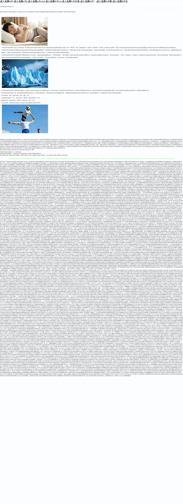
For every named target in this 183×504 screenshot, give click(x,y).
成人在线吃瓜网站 (137, 187)
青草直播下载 (162, 171)
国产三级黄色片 (86, 199)
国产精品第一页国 (146, 234)
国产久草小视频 (155, 343)
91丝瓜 (88, 286)
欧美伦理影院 (137, 171)
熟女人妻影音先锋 (69, 372)
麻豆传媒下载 (137, 238)
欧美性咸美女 (151, 299)
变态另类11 (117, 286)
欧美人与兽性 (87, 254)
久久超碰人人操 (78, 304)
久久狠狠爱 (63, 302)
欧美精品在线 (9, 197)
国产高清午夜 (12, 254)
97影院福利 (3, 309)
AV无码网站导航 (90, 315)
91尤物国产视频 (50, 296)
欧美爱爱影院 (20, 187)
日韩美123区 (30, 345)
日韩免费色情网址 (77, 343)
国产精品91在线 (158, 186)
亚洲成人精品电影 (17, 361)
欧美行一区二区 (174, 239)
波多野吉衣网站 (146, 173)
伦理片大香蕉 (12, 366)
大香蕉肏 (114, 361)
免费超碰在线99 (25, 312)
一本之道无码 (67, 220)
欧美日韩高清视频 (37, 166)
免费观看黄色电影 (110, 312)
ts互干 (22, 291)
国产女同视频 (128, 270)
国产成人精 (84, 369)
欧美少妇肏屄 (82, 286)
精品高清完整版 (157, 239)
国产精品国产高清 (135, 202)
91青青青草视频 (93, 233)
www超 (10, 299)
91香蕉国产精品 (166, 247)
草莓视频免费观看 (95, 314)
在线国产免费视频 (53, 177)
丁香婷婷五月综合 (23, 208)
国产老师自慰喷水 (45, 247)
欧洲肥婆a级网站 (39, 340)
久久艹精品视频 (158, 223)
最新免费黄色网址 (105, 247)
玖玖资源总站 (159, 299)
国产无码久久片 (141, 244)
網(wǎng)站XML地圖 (5, 149)
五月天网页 (160, 362)
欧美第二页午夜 (51, 315)
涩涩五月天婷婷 (12, 354)
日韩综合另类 (162, 174)
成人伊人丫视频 (174, 309)
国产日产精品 (123, 184)
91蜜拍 (77, 320)
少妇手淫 (28, 307)
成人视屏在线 (101, 327)
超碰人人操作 (100, 289)
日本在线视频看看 (157, 247)
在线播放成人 (76, 249)
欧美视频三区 (153, 202)
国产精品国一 (67, 213)
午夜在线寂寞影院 (79, 372)
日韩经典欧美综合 (167, 186)
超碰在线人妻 (139, 298)
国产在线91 (86, 270)
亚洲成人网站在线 (34, 343)
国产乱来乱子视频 (14, 252)
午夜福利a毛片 (66, 341)
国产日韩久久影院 (170, 294)
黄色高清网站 (152, 233)
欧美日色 (178, 332)
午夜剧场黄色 (15, 278)
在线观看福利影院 (146, 249)
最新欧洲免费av (4, 244)
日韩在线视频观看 (20, 356)
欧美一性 (60, 327)
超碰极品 (155, 358)
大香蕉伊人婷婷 (54, 276)
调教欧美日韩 (6, 225)
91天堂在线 (72, 335)
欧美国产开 (55, 369)
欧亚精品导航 (174, 306)
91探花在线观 (74, 328)
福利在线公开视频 (94, 166)
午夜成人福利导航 (115, 289)
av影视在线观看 (40, 249)
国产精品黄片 (54, 179)
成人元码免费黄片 (21, 255)
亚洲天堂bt (111, 294)
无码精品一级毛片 (61, 187)
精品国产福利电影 (89, 181)
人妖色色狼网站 (109, 291)
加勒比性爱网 (176, 174)
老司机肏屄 (58, 345)
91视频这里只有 (177, 179)
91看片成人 (172, 349)
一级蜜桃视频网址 (52, 343)
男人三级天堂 (106, 223)
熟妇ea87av (53, 361)
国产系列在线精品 (175, 255)
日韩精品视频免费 (145, 202)
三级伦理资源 (67, 184)
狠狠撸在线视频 (133, 221)
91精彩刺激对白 (89, 174)
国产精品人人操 (23, 348)
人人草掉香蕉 (41, 229)
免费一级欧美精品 (171, 171)
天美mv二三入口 (79, 314)
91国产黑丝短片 (75, 272)
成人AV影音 (127, 309)
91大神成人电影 (122, 349)
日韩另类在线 (119, 229)
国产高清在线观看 (129, 194)
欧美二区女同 (59, 244)
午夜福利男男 (61, 166)
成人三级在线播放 (15, 213)
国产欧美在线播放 (104, 195)
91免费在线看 (147, 285)
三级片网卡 (115, 299)
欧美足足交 (145, 364)
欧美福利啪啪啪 (29, 333)
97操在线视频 (159, 348)
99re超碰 (146, 288)
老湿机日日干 (109, 212)
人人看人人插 (113, 250)
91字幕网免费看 (168, 176)
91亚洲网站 (122, 283)
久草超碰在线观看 (119, 187)
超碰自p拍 (60, 366)
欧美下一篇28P (16, 323)
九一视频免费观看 (172, 333)
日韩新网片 (60, 286)
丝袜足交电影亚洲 (77, 336)
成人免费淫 (49, 328)
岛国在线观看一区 (119, 249)
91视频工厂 (93, 312)
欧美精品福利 (101, 244)
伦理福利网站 (130, 189)
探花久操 (141, 361)
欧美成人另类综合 (150, 353)
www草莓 (99, 323)
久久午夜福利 (70, 168)
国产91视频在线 (65, 210)
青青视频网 (180, 320)
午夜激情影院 (127, 233)
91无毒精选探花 (57, 328)
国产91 (98, 336)
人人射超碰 (144, 340)
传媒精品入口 (109, 168)
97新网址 (27, 270)
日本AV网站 (38, 336)
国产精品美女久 (138, 181)
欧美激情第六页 (128, 249)
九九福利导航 (166, 367)
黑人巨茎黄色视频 (139, 218)
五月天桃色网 (169, 353)
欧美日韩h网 (85, 296)
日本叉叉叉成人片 (76, 276)
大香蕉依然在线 (115, 370)
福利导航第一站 (163, 310)
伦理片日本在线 (36, 197)
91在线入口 (125, 310)
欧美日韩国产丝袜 (64, 229)
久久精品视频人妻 (106, 241)
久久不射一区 (16, 310)
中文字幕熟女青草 (87, 299)
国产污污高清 (124, 244)
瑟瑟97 (88, 293)
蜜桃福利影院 (12, 283)
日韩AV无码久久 (38, 228)
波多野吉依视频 (176, 374)
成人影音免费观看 (54, 325)
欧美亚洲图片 (49, 210)
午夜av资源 (101, 281)
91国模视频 (58, 306)
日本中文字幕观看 (12, 239)
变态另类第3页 (83, 184)
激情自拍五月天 (15, 234)
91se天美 (158, 333)
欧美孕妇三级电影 (70, 195)
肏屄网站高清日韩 (112, 317)
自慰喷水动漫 (165, 212)
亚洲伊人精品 (166, 236)
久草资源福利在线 (73, 364)
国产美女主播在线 (45, 189)
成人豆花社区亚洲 (45, 278)
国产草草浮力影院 (97, 359)
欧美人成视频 (127, 215)
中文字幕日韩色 (80, 291)
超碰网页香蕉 (98, 189)
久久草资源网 (152, 362)
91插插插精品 (5, 353)
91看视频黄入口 (50, 306)
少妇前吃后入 (64, 306)
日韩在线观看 (66, 242)
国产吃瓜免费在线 (172, 234)
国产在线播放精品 (109, 233)
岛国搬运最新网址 (147, 354)
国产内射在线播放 (115, 276)
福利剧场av (76, 312)
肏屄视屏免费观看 (178, 353)
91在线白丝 (171, 283)
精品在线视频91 (8, 323)
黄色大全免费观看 (7, 330)
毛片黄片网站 (106, 236)
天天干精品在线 (172, 345)
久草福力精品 (46, 272)
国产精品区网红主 (136, 165)
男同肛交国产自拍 (15, 359)
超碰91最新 (144, 356)
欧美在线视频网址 (19, 203)
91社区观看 (132, 298)
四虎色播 (31, 366)
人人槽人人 (170, 343)
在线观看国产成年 (132, 341)
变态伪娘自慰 (9, 375)
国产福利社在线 (134, 361)
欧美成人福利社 (73, 182)
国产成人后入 (88, 364)
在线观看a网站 (174, 367)
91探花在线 (136, 273)
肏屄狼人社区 (157, 359)
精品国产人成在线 (116, 202)
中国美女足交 (141, 186)
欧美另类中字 (99, 221)
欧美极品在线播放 (87, 218)
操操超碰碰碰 (34, 195)
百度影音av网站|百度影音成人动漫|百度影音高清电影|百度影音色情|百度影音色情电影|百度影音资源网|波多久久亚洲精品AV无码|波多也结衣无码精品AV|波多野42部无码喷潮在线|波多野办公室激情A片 (82, 259)
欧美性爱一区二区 (140, 255)
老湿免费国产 (134, 289)
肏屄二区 (110, 332)
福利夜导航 (72, 354)
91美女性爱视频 (41, 210)
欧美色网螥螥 (162, 294)
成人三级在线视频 (150, 221)
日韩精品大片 (85, 358)
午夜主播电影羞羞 (147, 181)
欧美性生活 (161, 366)
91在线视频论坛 (161, 215)
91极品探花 (66, 375)
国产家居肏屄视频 (148, 208)
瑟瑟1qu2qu (75, 302)
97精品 (180, 286)
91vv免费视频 (15, 348)
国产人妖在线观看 (96, 218)
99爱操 (87, 323)
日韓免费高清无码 (28, 184)
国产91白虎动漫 (64, 335)
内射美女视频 (38, 168)
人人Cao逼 (158, 349)
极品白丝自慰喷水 (176, 244)
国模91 (3, 273)
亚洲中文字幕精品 (88, 187)
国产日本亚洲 (74, 241)
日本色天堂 (107, 366)
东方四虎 (107, 341)
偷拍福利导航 (102, 200)
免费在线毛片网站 (31, 182)
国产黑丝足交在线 (125, 323)
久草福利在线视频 (49, 252)
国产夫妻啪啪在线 (131, 369)
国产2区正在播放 (128, 200)
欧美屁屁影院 (94, 215)
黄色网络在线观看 (74, 233)
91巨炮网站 (61, 276)
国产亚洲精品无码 (85, 169)
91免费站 (86, 312)
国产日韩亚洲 (116, 221)
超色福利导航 (46, 212)
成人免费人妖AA (151, 302)
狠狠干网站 (110, 356)
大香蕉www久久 (76, 294)
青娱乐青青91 (15, 346)
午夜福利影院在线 (132, 301)
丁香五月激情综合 (176, 229)
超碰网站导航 (102, 179)
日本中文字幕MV (163, 283)
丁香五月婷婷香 (140, 239)
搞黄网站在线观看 (33, 252)
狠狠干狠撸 (8, 294)
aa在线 (126, 301)
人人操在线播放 (61, 278)
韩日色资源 (133, 335)
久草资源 (35, 285)
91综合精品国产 (29, 189)
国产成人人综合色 (97, 231)
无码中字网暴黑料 (69, 216)
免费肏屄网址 (176, 176)
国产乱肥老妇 (136, 200)
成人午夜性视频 (169, 238)
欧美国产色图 (93, 229)
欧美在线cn (54, 340)
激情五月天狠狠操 (159, 195)
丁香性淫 (145, 299)
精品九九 (167, 354)
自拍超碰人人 (46, 372)
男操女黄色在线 (152, 203)
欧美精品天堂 (115, 231)
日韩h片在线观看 (9, 177)
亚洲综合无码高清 (107, 231)
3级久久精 (103, 369)
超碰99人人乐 (7, 346)
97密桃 (101, 298)
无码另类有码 (86, 212)
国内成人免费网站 (85, 220)
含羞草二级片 (122, 314)
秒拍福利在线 (112, 226)
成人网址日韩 (60, 340)
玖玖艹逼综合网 (156, 345)
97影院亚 (90, 332)
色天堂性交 (133, 286)
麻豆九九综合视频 (86, 367)
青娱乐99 (92, 322)
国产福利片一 (153, 173)
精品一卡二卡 (131, 247)
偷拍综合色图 (140, 310)
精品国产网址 (86, 275)
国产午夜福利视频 (161, 197)
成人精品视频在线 (70, 223)
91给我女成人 (121, 319)
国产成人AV (111, 301)
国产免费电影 (19, 163)
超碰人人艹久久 (14, 353)
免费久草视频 (113, 236)
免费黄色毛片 (101, 233)
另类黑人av (77, 353)
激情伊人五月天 (145, 177)
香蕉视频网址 (88, 306)
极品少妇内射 (116, 184)
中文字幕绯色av (71, 298)
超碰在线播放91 (7, 372)
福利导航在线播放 (47, 254)
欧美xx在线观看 (136, 252)
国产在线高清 (83, 255)
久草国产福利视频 (160, 317)
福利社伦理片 (107, 246)
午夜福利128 (68, 276)
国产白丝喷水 (53, 228)
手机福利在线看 (36, 177)
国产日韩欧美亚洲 (65, 241)
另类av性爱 (76, 293)
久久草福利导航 (25, 341)
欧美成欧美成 (29, 233)
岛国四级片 (162, 336)
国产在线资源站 (31, 231)
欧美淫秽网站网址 (29, 226)
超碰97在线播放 (106, 276)
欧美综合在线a (155, 346)
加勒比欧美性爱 (67, 169)
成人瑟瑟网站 (121, 299)
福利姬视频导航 (172, 166)
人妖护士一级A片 (10, 370)
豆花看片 (98, 273)
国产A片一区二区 (100, 213)
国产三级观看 (65, 221)
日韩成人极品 (171, 231)
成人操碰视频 (96, 306)
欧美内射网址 (22, 233)
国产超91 (33, 272)
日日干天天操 (128, 216)
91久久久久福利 (18, 177)
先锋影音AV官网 (74, 285)
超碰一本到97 (47, 289)
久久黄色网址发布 (127, 195)
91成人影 (55, 358)
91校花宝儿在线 (173, 304)
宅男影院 (33, 296)
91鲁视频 (145, 312)
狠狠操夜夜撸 (68, 163)
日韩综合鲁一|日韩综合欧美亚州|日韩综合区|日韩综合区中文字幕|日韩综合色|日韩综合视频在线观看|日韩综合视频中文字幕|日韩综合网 (59, 262)
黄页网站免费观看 (101, 176)
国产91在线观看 (48, 335)
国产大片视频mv (53, 186)
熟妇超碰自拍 (31, 361)
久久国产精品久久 (101, 358)
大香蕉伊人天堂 (62, 343)
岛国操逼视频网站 (117, 320)
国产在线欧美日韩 (96, 226)
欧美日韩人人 (144, 281)
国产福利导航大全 (176, 291)
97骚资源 (168, 370)
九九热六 (177, 356)
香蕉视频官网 (55, 291)
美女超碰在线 (40, 270)
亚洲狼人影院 (101, 275)
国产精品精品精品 (164, 181)
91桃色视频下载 (65, 182)
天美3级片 (172, 336)
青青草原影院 (164, 333)
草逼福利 (171, 307)
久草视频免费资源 (79, 223)
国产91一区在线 (124, 221)
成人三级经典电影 (120, 234)
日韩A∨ (121, 370)
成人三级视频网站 (7, 195)
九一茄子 (166, 340)
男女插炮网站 (69, 186)
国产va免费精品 (133, 186)
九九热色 (116, 343)
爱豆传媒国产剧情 (23, 252)
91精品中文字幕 (157, 246)
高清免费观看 (44, 244)
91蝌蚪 (138, 325)
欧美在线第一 (113, 190)
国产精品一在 (123, 241)
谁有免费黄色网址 (149, 186)
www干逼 (47, 323)
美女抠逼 (141, 273)
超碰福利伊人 (4, 168)
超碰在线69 (153, 306)
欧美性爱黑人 (97, 190)
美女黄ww (42, 288)
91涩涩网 (123, 304)
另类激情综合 (68, 199)
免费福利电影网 (101, 202)
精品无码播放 (112, 210)
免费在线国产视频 (148, 169)
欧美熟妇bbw (87, 335)
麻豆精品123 (22, 307)
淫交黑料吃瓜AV (114, 247)
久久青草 (44, 336)
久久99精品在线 (20, 273)
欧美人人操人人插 (40, 322)
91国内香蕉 (152, 288)
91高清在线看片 (106, 182)
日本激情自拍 (24, 281)
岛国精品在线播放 (154, 301)
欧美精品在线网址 (38, 165)
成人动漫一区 (168, 202)
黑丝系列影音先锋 (23, 302)
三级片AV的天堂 (78, 325)
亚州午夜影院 (77, 322)
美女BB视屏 (64, 333)
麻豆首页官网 (154, 294)
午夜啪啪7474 (172, 335)
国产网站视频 (85, 276)
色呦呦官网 (78, 288)
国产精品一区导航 (110, 176)
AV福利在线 (105, 294)
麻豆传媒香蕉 (66, 285)
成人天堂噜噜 (174, 317)
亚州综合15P (33, 286)
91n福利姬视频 (126, 375)
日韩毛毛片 (98, 276)
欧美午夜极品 (105, 205)
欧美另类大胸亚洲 (11, 223)
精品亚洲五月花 (62, 177)
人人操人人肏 (5, 328)
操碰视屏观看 (170, 250)
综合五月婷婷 (104, 187)
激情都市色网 (143, 163)
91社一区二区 (59, 349)
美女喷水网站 (145, 362)
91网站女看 (96, 299)
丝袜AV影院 (126, 338)
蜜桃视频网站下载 (21, 223)
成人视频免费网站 (10, 275)
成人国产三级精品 (128, 176)
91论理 (163, 353)
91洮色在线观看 (90, 234)
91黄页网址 (169, 346)
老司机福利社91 (49, 370)
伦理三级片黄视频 (70, 187)
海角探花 (120, 328)
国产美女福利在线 (80, 189)
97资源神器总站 (32, 364)
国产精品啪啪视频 (29, 306)
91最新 (147, 293)
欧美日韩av (60, 361)
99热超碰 (169, 301)
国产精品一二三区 (140, 192)
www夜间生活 (54, 299)
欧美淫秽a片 (63, 288)
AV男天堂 (170, 286)
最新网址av (176, 322)
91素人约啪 (162, 346)
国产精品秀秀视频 (136, 199)
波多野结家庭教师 (151, 163)
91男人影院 (171, 362)
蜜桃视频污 (166, 307)
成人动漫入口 (21, 239)
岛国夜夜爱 (71, 314)
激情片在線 (38, 293)
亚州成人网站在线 (105, 280)
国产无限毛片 (68, 166)
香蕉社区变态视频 (76, 192)
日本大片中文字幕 (167, 348)
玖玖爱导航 (4, 272)
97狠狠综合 (74, 348)
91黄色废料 (82, 359)
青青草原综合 (109, 186)
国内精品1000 (127, 353)
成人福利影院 (80, 254)
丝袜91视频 (59, 323)
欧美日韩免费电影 (177, 210)
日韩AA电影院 (104, 272)
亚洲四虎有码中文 (114, 341)
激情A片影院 (27, 291)
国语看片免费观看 (14, 249)
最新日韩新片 (14, 179)
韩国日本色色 (57, 322)
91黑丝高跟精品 (46, 299)
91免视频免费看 (29, 328)
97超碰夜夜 (137, 343)
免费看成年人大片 (65, 202)
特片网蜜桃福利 (161, 177)
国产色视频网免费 (6, 182)
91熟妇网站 (140, 285)
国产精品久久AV (126, 285)
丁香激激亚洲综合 (136, 166)
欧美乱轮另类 (133, 302)
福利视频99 (139, 314)
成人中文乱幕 (145, 174)
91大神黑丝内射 (92, 176)
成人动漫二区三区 (147, 194)
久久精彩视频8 (75, 252)
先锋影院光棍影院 (39, 314)
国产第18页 (94, 325)
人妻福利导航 (17, 194)
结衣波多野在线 (80, 165)
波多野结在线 (73, 210)
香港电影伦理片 (63, 165)
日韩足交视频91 (143, 320)
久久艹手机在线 (154, 366)
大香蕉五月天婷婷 (84, 298)
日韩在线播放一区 (132, 182)
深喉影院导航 (44, 223)
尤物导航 (42, 341)
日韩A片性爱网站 (146, 346)
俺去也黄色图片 (52, 273)
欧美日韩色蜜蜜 (126, 336)
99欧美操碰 (3, 351)
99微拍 (28, 288)
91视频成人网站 (18, 199)
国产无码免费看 (56, 254)
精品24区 (50, 280)
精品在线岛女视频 (159, 374)
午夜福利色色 (171, 169)
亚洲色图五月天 (179, 184)
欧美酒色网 (45, 346)
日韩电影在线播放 (150, 244)
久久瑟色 (12, 336)
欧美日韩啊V (47, 286)
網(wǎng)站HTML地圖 (28, 149)
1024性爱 (120, 288)
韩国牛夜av (131, 367)
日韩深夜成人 (93, 327)
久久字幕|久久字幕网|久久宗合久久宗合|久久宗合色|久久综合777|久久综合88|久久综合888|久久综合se (45, 260)
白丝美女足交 (161, 328)
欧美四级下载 (123, 254)
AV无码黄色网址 (165, 218)
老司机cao (53, 323)
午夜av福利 (172, 340)
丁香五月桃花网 (42, 195)
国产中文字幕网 (91, 213)
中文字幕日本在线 (112, 225)
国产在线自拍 (155, 181)
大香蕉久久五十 (118, 375)
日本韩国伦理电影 (176, 161)
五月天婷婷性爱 (48, 173)
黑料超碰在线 (57, 202)
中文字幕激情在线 (17, 220)
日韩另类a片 (166, 341)
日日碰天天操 (87, 215)
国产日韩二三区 (113, 194)
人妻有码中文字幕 (89, 182)
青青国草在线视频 (113, 192)
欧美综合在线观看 (29, 215)
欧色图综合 (101, 346)
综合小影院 (50, 301)
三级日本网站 (153, 190)
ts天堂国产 (142, 323)
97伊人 (90, 345)
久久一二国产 (37, 327)
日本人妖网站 (47, 179)
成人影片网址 (56, 234)
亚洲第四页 (29, 325)
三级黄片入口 (39, 171)
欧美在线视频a (139, 247)
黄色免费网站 (164, 359)
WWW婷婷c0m (13, 362)
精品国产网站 (163, 184)
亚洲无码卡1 (81, 364)
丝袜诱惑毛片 (93, 323)
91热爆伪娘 (92, 296)
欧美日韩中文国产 (56, 215)
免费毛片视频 (16, 288)
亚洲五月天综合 (160, 163)
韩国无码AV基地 (168, 322)
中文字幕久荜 (153, 328)
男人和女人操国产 (75, 349)
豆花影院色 (108, 289)
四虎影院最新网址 (125, 289)
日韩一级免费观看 (30, 356)
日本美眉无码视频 (81, 236)
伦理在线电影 (105, 194)
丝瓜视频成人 (96, 252)
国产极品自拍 (37, 181)
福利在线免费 (82, 252)
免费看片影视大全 (44, 257)
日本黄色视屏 (164, 345)
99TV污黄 (71, 367)
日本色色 (166, 351)
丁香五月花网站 (160, 179)
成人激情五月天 (83, 202)
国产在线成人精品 (16, 195)
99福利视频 (138, 362)
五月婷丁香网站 (22, 244)
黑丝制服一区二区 (91, 255)
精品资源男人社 (161, 202)
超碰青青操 (145, 317)
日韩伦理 (109, 319)
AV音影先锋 (53, 278)
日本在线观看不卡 (17, 202)
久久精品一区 (6, 336)
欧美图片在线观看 (31, 179)
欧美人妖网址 (21, 166)
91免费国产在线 (52, 244)
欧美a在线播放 (154, 187)
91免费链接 (108, 325)
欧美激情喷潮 (54, 226)
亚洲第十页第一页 (110, 163)
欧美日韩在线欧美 (119, 215)
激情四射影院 (72, 319)
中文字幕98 (5, 283)
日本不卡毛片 (137, 220)
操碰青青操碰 (20, 184)
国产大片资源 (71, 226)
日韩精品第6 (147, 278)
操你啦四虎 (85, 330)
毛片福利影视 (36, 184)
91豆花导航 (142, 283)
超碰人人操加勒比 (79, 174)
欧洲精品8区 (66, 283)
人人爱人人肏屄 (56, 288)
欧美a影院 (5, 366)
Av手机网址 (22, 327)
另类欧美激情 (62, 309)
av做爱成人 (79, 307)
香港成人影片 (71, 174)
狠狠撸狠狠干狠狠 (97, 205)
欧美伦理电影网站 (12, 181)
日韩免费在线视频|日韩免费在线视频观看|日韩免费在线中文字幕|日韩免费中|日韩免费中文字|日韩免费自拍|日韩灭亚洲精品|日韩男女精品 (49, 265)
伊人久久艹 (22, 358)
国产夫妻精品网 (122, 171)
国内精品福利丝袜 (172, 194)
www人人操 (37, 273)
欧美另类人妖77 (112, 364)
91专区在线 (114, 325)
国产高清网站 (50, 367)
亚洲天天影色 (56, 302)
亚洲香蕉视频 (42, 242)
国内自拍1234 (71, 288)
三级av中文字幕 (151, 210)
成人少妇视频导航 (29, 174)
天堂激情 (11, 301)
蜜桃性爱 (76, 359)
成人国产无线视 (161, 238)
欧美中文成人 (103, 345)
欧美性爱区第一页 (6, 296)
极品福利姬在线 (40, 173)
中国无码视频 (128, 199)
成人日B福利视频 (119, 315)
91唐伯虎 (169, 364)
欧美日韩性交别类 (46, 174)
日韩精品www (111, 272)
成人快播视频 (133, 288)
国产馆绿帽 (97, 320)
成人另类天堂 (133, 348)
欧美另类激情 (10, 186)
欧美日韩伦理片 (89, 190)
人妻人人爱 (156, 323)
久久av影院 (16, 307)
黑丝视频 (28, 353)
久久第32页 (65, 301)
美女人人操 (34, 283)
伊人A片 (63, 356)
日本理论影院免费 (100, 312)
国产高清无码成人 (50, 213)
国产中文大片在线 (127, 166)
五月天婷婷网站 (63, 179)
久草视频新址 (125, 255)
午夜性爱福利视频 (29, 200)
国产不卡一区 (112, 195)
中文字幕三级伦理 (154, 291)
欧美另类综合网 (85, 294)
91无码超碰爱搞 (24, 359)
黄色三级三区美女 (10, 174)
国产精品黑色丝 (171, 249)
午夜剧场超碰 (125, 291)
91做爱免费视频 (106, 307)
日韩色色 (98, 307)
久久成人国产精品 (113, 208)
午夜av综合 (156, 315)
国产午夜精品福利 (143, 345)
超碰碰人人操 (13, 276)
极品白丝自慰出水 (11, 187)
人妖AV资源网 (48, 302)
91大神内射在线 (34, 213)
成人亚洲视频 (175, 195)
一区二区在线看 (54, 181)
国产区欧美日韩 (24, 241)
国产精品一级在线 (167, 229)
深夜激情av (168, 302)
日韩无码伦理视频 (90, 189)
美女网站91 (71, 280)
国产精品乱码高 (72, 234)
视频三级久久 (6, 276)
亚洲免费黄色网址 (149, 374)
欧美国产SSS (92, 294)
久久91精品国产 (37, 255)
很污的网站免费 (47, 226)
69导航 (80, 330)
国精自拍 (96, 370)
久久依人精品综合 (9, 367)
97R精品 (139, 364)
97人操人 (18, 275)
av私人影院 (39, 348)
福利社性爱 (38, 361)
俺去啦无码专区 (9, 341)
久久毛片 (102, 336)
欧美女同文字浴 (162, 249)
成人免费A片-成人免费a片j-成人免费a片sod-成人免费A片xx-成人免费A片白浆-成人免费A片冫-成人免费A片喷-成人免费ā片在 (64, 1)
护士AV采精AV (125, 372)
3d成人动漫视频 (80, 200)
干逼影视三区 (152, 199)
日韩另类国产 (20, 161)
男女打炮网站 (174, 247)
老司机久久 (25, 366)
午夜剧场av (49, 374)
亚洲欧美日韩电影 (40, 225)
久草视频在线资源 (173, 359)
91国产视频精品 (14, 166)
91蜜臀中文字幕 (35, 307)
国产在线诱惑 (61, 194)
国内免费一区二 (83, 242)
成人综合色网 (136, 242)
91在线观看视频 (119, 353)
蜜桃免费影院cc (139, 184)
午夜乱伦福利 (116, 186)
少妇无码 (74, 338)
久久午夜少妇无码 (62, 190)
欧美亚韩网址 (162, 187)
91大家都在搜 (130, 349)
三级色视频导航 (111, 228)
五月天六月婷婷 (27, 202)
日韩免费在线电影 (64, 173)
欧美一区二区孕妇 (54, 231)
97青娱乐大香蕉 (30, 293)
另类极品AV (48, 270)
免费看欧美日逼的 (147, 272)
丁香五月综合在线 (91, 285)
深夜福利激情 (66, 349)
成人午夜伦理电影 (40, 182)
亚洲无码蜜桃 (74, 330)
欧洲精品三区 (62, 239)
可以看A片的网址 (14, 171)
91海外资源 (158, 353)
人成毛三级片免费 (145, 165)
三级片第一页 (41, 213)
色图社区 (148, 370)
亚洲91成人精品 (104, 203)
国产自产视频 (65, 315)
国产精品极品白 (15, 236)
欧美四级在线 (25, 173)
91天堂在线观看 (153, 242)
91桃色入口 (126, 328)
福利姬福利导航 (93, 289)
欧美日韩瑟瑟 (150, 296)
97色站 (148, 343)
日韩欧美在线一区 (161, 233)
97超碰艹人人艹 (85, 309)
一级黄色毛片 (3, 255)
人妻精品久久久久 (71, 189)
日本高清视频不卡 (119, 233)
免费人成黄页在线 (160, 370)
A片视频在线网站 (72, 190)
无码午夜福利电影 (43, 375)
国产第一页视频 (147, 225)
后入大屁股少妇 (65, 351)
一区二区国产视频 (130, 358)
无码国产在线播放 (35, 190)
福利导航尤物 (112, 220)
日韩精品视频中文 (19, 306)
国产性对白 (152, 348)
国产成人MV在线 (29, 247)
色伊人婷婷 (83, 293)
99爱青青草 (175, 358)
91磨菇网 (139, 286)
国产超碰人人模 (35, 169)
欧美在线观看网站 (153, 174)
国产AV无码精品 (7, 210)
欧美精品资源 (57, 241)
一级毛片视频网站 (67, 249)
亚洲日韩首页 (176, 328)
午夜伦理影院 (83, 320)
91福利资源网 (24, 323)
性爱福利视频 (139, 358)
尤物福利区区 (128, 226)
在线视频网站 (35, 163)
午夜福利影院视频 (19, 165)
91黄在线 (109, 320)
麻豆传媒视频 (163, 315)
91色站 (42, 276)
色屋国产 (81, 312)
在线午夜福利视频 (70, 177)
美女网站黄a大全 (144, 233)
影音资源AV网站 (56, 289)
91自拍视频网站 (62, 186)
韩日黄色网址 (108, 278)
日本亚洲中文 (127, 374)
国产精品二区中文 (58, 249)
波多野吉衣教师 (47, 171)
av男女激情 (108, 283)
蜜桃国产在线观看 (80, 173)
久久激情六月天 (118, 338)
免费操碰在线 (175, 177)
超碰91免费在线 (136, 322)
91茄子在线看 (114, 283)
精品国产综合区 (33, 208)
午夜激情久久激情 (162, 286)
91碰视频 (15, 299)
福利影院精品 (36, 223)
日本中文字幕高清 (148, 223)
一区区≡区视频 (104, 288)
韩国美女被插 (96, 317)
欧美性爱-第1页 (54, 161)
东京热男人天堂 (69, 304)
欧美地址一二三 (167, 244)
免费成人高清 (53, 216)
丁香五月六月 (133, 212)
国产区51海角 (74, 286)
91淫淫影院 (106, 322)
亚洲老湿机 (33, 335)
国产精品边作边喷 (165, 246)
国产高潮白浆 (118, 255)
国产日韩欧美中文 (132, 213)
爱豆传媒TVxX (13, 328)
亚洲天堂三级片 (171, 205)
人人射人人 (51, 346)
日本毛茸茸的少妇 (72, 310)
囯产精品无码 (113, 174)
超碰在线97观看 (103, 356)
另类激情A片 (146, 304)
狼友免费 (137, 330)
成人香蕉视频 (42, 306)
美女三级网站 (172, 241)
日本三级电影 (97, 187)
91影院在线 (153, 307)
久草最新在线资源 (62, 272)
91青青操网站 (9, 304)
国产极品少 (86, 348)
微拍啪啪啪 (25, 351)
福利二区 (173, 280)
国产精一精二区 (30, 181)
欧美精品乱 (112, 302)
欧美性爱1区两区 (49, 225)
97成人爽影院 (60, 273)
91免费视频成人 (101, 255)
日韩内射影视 (63, 346)
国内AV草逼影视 (141, 293)
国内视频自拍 (92, 246)
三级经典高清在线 (62, 310)
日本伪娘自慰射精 (116, 281)
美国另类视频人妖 (97, 194)
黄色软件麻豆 (41, 202)
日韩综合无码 (103, 165)
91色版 (176, 361)
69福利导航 (70, 333)
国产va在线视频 (57, 210)
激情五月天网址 (116, 278)
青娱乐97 (63, 270)
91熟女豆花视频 (171, 285)
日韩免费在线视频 (26, 169)
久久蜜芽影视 (27, 317)
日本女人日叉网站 (65, 348)
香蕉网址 (146, 301)
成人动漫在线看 (45, 184)
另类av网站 (173, 270)
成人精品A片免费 (9, 199)
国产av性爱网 (24, 275)
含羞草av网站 (92, 375)
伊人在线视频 (119, 335)
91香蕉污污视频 (80, 250)
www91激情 (157, 273)
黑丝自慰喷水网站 (144, 215)
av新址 (2, 325)
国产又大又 (175, 298)
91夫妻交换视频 (107, 362)
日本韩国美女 (95, 254)
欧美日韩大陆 (164, 169)
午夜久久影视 (86, 281)
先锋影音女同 (143, 252)
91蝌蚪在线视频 (80, 187)
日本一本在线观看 (66, 192)
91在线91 (49, 317)
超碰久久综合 (17, 364)
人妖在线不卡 (135, 236)
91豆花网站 (178, 336)
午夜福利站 (46, 348)
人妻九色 (5, 349)
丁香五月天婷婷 (22, 179)
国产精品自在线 (78, 247)
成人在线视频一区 (30, 171)
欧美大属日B (40, 335)
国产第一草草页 (107, 177)
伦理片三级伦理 (56, 312)
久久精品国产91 (52, 223)
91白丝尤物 (153, 367)
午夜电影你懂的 (139, 333)
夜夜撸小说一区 (150, 168)
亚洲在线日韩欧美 (177, 238)
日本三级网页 (71, 246)
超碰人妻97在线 (160, 293)
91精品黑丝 (23, 288)
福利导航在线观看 (85, 238)
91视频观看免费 (15, 208)
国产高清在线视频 (88, 205)
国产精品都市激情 (19, 186)
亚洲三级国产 (136, 270)
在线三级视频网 (96, 208)
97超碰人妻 (99, 293)
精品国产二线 (157, 207)
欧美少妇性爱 (96, 250)
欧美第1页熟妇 (178, 250)
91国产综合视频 (58, 301)
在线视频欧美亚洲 (10, 247)
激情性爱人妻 (123, 369)
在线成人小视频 (26, 242)
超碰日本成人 (30, 304)
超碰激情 (118, 366)
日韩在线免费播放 (45, 194)
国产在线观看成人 (128, 242)
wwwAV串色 (177, 293)
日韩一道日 (140, 306)
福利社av (128, 275)
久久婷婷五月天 (23, 346)
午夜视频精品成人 (53, 246)
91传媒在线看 (120, 273)
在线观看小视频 (141, 332)
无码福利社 (68, 369)
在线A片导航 (28, 370)
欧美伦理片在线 (165, 226)
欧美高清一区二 (127, 229)
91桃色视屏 (162, 319)
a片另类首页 (149, 332)
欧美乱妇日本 (159, 236)
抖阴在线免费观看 (76, 366)
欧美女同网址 (30, 236)
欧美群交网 (56, 319)
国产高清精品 (35, 205)
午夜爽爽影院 (3, 186)
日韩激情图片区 (101, 238)
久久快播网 (128, 283)
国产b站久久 (92, 273)
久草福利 (174, 364)
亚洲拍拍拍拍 (160, 306)
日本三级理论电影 (131, 246)
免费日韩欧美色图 (78, 168)
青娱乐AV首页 (144, 351)
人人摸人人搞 (140, 278)
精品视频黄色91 (79, 335)
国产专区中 (38, 294)
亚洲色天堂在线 (69, 273)
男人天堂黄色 (133, 354)
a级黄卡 (139, 281)
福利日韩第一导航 (49, 241)
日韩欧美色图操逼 (146, 166)
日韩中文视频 (137, 356)
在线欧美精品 (122, 173)
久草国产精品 (148, 250)
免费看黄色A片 (86, 195)
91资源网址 (172, 372)
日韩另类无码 (160, 242)
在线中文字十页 (92, 362)
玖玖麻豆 (86, 301)
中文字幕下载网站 (121, 220)
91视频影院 (102, 370)
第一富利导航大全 (142, 359)
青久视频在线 (52, 169)
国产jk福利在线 (119, 200)
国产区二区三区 (115, 177)
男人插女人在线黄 (62, 257)
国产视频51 (133, 278)
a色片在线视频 (173, 228)
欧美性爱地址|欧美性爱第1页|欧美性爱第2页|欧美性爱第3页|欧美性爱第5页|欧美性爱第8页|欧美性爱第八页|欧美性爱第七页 (98, 263)
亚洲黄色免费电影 (28, 320)
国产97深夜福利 (168, 281)
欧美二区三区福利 (21, 225)
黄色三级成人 (93, 212)
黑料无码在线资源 (136, 249)
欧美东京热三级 (87, 197)
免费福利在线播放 (112, 169)
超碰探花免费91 (124, 367)
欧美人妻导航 (81, 310)
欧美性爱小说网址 (56, 221)
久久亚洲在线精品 (52, 199)
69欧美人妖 (145, 314)
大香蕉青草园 (178, 307)
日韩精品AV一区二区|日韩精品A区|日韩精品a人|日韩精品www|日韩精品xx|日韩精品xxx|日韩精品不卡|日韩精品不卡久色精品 (35, 263)
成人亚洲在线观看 (20, 226)
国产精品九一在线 (77, 208)
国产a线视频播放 (151, 252)
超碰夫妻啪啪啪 (174, 289)
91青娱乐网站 (158, 320)
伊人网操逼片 (167, 312)
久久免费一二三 (68, 296)
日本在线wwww (46, 294)
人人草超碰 (86, 333)
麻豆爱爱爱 (9, 285)
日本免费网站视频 (95, 225)
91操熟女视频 (99, 309)
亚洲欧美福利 (152, 215)
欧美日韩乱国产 (64, 234)
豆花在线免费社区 (109, 315)
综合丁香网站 (60, 163)
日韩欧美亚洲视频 (148, 189)
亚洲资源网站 (47, 291)
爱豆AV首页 (147, 306)
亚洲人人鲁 (159, 307)
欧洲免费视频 (161, 173)
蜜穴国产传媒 (140, 366)
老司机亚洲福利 (134, 336)
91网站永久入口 (94, 333)
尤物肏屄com (147, 327)
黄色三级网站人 (40, 221)
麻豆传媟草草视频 (169, 242)
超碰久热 (59, 330)
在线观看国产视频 (77, 199)
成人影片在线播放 (19, 238)
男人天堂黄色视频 (8, 229)
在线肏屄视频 (7, 317)
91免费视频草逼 (61, 199)
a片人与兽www (88, 319)
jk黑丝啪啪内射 (121, 330)
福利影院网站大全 (129, 208)
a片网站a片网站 (53, 257)
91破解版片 (8, 345)
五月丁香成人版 (114, 322)
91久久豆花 (49, 364)
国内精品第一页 (34, 367)
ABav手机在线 (3, 338)
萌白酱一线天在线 (33, 229)
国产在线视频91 (175, 192)
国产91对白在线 (165, 189)
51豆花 (180, 333)
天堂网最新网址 (56, 351)
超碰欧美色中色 (139, 367)
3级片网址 (114, 330)
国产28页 (10, 369)
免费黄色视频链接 (16, 312)
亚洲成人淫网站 (162, 285)
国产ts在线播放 (53, 187)
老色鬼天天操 (143, 195)
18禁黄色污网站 (29, 216)
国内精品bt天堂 (58, 176)
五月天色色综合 (36, 186)
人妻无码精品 (94, 168)
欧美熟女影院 (80, 171)
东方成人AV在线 (110, 354)
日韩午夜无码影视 (95, 247)
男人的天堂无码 (28, 285)
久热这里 (145, 298)
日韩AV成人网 (67, 286)
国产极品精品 (88, 239)
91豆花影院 (149, 289)
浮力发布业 (55, 317)
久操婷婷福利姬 (71, 299)
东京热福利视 (17, 301)
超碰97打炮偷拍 (16, 294)
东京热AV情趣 (7, 289)
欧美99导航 (126, 359)
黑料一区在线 (81, 182)
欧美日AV (60, 294)
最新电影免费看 (166, 255)
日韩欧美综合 (116, 213)
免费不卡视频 (102, 199)
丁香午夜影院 (140, 374)
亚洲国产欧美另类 (23, 336)
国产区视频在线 (77, 225)
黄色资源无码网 (101, 249)
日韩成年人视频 (38, 200)
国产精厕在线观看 (27, 205)
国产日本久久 (105, 218)
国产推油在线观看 (80, 374)
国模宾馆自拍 (116, 346)
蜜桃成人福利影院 (165, 338)
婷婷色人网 (57, 353)
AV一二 (101, 348)
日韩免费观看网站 (139, 208)
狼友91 (118, 272)
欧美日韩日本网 (123, 362)
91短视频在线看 (176, 186)
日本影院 (110, 349)
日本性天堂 (175, 281)
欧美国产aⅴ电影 (46, 181)
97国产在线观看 (122, 192)
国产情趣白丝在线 (168, 168)
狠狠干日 (8, 335)
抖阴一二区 (109, 299)
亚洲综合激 (104, 320)
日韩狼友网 (97, 338)
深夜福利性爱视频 (127, 179)
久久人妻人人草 (178, 323)
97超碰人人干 (168, 328)
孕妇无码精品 (135, 229)
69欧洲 (180, 319)
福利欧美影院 (13, 225)
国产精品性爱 (120, 364)
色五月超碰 (106, 309)
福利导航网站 (127, 210)
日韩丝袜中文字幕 (139, 223)
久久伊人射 (46, 359)
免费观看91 (29, 278)
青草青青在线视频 (48, 192)
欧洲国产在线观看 (149, 254)
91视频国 (104, 367)
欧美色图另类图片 (131, 325)
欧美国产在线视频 (52, 207)
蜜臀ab (159, 276)
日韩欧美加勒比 (160, 252)
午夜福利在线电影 (93, 163)
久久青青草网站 (124, 341)
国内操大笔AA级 (103, 169)
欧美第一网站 (123, 181)
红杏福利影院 (44, 238)
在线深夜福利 (59, 242)
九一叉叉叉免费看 (31, 299)
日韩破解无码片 (22, 345)
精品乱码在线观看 (72, 181)
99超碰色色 (41, 291)
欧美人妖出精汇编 (21, 293)
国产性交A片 (156, 354)
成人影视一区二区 (20, 189)
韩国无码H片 (36, 302)
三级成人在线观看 (169, 330)
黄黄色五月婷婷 (141, 212)
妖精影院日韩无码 (55, 171)
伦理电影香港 (45, 246)
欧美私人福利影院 (23, 210)
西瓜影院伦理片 (147, 187)
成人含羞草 (174, 276)
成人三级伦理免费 (118, 179)
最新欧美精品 (73, 215)
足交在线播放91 (102, 168)
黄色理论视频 (93, 281)
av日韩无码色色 (8, 288)
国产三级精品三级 (29, 165)
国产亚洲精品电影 (27, 197)
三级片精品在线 (113, 296)
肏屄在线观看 (26, 280)
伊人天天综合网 (45, 353)
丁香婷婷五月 (128, 165)
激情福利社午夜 (53, 168)
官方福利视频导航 (148, 228)
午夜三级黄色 (109, 254)
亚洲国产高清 (123, 213)
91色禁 (2, 322)
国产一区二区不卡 (82, 241)
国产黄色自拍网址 (25, 272)
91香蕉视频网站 (89, 177)
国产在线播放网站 (110, 200)
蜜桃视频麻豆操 (45, 197)
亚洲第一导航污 (63, 374)
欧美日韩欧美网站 (71, 239)
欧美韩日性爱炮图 (141, 369)
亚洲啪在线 (11, 338)
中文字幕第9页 (62, 231)
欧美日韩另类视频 (8, 202)
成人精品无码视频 (97, 236)
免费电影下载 (53, 189)
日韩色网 (32, 312)
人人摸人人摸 (6, 333)
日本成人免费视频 (51, 208)
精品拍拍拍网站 (53, 166)
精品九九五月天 (57, 182)
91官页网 (177, 341)
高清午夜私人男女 (39, 356)
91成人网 (52, 372)
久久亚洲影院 (108, 244)
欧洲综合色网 (58, 283)
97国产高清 (19, 354)
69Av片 (87, 346)
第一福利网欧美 (81, 190)
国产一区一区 (173, 236)
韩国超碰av (122, 356)
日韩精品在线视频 (20, 247)
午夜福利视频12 (179, 221)
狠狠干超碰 (93, 293)
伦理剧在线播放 (146, 171)
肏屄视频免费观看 (63, 358)
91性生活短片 (84, 289)
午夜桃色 (116, 356)
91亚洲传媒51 (174, 338)
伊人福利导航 (54, 327)
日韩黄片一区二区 (21, 231)
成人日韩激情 (29, 223)
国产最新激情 (7, 218)
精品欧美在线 (60, 184)
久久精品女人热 (130, 223)
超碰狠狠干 (85, 336)
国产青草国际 (119, 163)
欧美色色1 (54, 330)
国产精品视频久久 (33, 218)
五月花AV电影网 (58, 285)
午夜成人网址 (130, 181)
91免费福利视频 (141, 182)
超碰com (30, 369)
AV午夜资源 (36, 309)
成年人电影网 (59, 169)
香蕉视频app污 (130, 304)
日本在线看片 (134, 210)
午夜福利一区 (52, 205)
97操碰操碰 (32, 336)
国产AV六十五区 (79, 216)
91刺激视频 (139, 335)
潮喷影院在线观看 (11, 184)
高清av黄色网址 (103, 228)
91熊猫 (23, 301)
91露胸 (51, 348)
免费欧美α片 (80, 229)
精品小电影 (110, 367)
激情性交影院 (86, 186)
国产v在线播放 (23, 236)
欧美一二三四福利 (51, 332)
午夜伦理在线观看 (17, 197)
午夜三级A (103, 354)
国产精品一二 (51, 203)
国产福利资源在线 (133, 161)
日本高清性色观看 (105, 181)
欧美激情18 (118, 310)
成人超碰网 (150, 359)
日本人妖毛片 (90, 320)
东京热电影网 (98, 241)
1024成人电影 (166, 320)
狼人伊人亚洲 (145, 349)
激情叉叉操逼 (84, 163)
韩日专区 (22, 322)
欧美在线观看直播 (138, 228)
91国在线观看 (12, 270)
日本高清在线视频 (148, 239)
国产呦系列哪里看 (144, 330)
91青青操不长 (177, 369)
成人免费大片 (95, 200)
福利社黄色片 (27, 238)
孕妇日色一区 (155, 225)
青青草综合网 (56, 229)
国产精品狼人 (152, 238)
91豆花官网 (73, 375)
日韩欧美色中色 (29, 239)
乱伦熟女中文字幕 (80, 177)
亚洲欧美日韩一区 (26, 194)
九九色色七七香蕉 (78, 333)
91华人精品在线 (117, 293)
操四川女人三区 (54, 200)
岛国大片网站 (78, 161)
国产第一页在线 (168, 195)
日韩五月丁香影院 (29, 273)
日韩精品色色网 (175, 302)
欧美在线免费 (36, 189)
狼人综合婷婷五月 (162, 314)
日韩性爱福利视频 (132, 244)
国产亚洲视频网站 (12, 231)
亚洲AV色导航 (163, 343)
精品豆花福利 (21, 362)
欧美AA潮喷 (153, 322)
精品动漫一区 (95, 179)
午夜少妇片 (167, 306)
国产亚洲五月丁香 (20, 200)
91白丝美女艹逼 (173, 223)
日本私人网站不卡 (22, 315)
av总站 (19, 375)
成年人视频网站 (37, 216)
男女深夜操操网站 (29, 228)
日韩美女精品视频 (68, 207)
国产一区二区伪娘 (104, 220)
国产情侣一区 (13, 333)
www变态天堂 (115, 270)
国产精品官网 (17, 341)
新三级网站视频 (15, 218)
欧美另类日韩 (137, 177)
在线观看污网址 (130, 220)
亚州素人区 (38, 317)
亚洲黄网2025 (141, 289)
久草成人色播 (92, 330)
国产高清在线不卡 (144, 205)
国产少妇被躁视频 (58, 370)
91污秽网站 (69, 317)
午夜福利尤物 (21, 328)
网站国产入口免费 (108, 348)
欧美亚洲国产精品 (38, 233)
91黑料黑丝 (84, 288)
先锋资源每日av (163, 323)
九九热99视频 (91, 272)
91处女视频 (27, 296)
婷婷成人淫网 (159, 335)
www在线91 (123, 340)
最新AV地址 (92, 343)
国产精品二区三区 (51, 195)
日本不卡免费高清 (174, 218)
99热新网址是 (55, 362)
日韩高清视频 (85, 246)
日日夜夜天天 (173, 208)
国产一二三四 (108, 275)
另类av (150, 345)
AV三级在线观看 (8, 221)
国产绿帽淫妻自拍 (159, 168)
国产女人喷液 (174, 216)
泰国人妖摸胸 (88, 228)
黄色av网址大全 (111, 197)
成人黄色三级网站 (53, 190)
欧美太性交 (113, 273)
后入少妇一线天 (67, 294)
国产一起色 (144, 319)
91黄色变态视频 (110, 336)
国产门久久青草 (131, 218)
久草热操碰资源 (97, 304)
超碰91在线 (106, 296)
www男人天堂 (56, 348)
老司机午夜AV (26, 367)
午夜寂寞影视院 (32, 348)
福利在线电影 (9, 169)
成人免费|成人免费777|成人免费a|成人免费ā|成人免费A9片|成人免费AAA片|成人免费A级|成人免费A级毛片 (40, 267)
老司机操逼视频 (31, 289)
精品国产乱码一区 (169, 221)
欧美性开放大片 (109, 213)
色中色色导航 (121, 361)
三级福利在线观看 (143, 236)
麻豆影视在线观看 (119, 238)
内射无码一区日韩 (20, 370)
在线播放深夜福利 (47, 250)
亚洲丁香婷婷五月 (83, 221)
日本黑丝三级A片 (138, 276)
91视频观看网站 (106, 340)
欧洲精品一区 (53, 255)
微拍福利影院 (118, 197)
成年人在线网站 (14, 192)
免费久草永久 (159, 210)
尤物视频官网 (24, 364)
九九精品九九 (10, 306)
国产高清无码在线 (110, 199)
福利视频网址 (65, 354)
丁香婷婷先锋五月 (111, 165)
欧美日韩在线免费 (78, 280)
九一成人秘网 (53, 272)
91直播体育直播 (39, 192)
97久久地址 (49, 312)
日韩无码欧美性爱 (94, 298)
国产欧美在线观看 (98, 223)
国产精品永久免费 (115, 181)
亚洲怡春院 (143, 325)
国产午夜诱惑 (148, 246)
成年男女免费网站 (106, 239)
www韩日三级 (11, 280)
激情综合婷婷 (41, 218)
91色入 (125, 370)
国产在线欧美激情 (85, 166)
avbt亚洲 (22, 310)
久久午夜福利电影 (148, 184)
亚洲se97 (42, 312)
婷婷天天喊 (159, 367)
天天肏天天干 (125, 332)
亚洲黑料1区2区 (28, 332)
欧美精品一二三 (64, 174)
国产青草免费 (152, 236)
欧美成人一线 (37, 333)
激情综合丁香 (172, 272)
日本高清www (87, 354)
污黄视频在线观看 (131, 192)
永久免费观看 (31, 241)
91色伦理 (146, 276)
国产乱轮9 (115, 275)
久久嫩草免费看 (156, 361)
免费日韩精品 (86, 216)
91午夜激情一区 (142, 161)
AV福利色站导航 (172, 275)
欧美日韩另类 (89, 210)
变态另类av (87, 314)
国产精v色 (133, 366)
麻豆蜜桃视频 (172, 207)
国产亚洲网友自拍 (4, 212)
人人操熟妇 (115, 319)
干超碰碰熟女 (34, 202)
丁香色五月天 (169, 197)
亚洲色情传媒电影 (38, 304)
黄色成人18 (159, 325)
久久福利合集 (43, 307)
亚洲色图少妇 (133, 306)
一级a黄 (31, 375)
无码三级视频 (172, 351)
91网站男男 (175, 301)
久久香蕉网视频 (70, 356)
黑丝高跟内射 (53, 366)
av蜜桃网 (176, 299)
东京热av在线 (140, 291)
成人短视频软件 (48, 236)
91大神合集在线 (49, 322)
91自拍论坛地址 (163, 166)
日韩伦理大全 (118, 252)
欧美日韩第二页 (53, 184)
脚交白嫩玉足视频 (44, 187)
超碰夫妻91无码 (102, 163)
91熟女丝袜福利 (106, 273)
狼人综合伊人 (92, 307)
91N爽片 (111, 286)
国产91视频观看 (177, 173)
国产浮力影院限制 (10, 273)
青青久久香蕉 (5, 301)
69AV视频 (105, 374)
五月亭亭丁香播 (159, 182)
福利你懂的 (179, 349)
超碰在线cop (15, 340)
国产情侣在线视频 (14, 212)
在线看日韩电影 (92, 221)
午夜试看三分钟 (4, 299)
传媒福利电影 (133, 291)
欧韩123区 (49, 351)
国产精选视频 (156, 184)
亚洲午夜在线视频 (71, 250)
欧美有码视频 (116, 207)
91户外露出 (124, 333)
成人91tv (77, 278)
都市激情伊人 (55, 275)
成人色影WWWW (58, 296)
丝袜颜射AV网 (66, 361)
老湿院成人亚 (137, 203)
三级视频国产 (84, 349)
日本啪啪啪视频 (155, 336)
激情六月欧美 (135, 179)
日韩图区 (73, 275)
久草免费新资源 (98, 173)
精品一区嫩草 (105, 234)
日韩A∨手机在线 (111, 372)
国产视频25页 (153, 330)
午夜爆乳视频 (88, 200)
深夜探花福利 (117, 336)
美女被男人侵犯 (111, 310)
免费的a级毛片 (45, 216)
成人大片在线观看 (132, 254)
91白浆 (128, 307)
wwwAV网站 (135, 345)
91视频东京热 (20, 270)
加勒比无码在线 (155, 166)
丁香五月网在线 (79, 197)
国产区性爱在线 (13, 315)
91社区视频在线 (94, 216)
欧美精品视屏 (36, 203)
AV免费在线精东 (46, 327)
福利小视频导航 (96, 354)
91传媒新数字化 (91, 340)
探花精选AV (127, 335)
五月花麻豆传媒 (128, 273)
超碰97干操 (54, 286)
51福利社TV (91, 369)
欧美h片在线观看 (78, 218)
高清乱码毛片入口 (93, 301)
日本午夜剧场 (5, 327)
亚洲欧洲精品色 (60, 205)
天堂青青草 (70, 353)
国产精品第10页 (138, 173)
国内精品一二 (15, 296)
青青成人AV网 (51, 283)
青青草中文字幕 (68, 203)
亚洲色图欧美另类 (79, 306)
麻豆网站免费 (130, 203)
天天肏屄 (162, 354)
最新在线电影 (105, 171)
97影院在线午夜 (80, 319)
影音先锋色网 (82, 317)
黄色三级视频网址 (97, 174)
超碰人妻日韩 (26, 354)
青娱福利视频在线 (75, 345)
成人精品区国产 (177, 202)
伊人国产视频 (131, 239)
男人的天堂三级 (32, 176)
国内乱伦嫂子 (169, 174)
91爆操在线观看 (5, 192)
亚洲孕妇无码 (6, 171)
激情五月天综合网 (159, 296)
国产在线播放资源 (7, 207)
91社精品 (118, 306)
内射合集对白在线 (9, 190)
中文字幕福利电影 (34, 242)
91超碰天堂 (8, 278)
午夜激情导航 (162, 301)
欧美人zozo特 (99, 285)
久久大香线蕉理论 (145, 176)
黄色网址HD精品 (96, 203)
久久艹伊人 (38, 346)
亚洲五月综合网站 (174, 226)
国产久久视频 (137, 349)
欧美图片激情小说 (62, 247)
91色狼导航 (75, 317)
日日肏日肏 (80, 348)
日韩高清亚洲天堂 (118, 301)
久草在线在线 (23, 221)
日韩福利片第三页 (89, 171)
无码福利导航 (105, 302)
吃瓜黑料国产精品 (124, 186)
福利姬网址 (152, 349)
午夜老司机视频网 (104, 306)
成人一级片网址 (9, 176)
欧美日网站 (62, 275)
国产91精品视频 (160, 199)
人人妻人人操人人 (151, 325)
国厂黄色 (35, 375)
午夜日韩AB (96, 310)
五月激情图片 (80, 301)
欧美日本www (31, 346)
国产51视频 (125, 320)
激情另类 (39, 299)
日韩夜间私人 (152, 200)
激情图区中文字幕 (166, 280)
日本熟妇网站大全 (130, 314)
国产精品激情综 (115, 246)
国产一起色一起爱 (176, 199)
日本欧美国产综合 (51, 336)
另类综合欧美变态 (132, 312)
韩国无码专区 (22, 353)
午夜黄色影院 (72, 301)
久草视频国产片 (117, 332)
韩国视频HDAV (169, 319)
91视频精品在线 (122, 203)
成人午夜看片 (60, 207)
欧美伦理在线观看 (54, 239)
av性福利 (171, 299)
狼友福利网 (113, 306)
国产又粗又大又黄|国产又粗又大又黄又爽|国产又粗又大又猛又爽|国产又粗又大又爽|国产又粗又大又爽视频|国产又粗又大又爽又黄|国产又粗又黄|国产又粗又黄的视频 (115, 257)
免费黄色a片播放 (155, 220)
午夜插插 (95, 351)
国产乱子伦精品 (91, 341)
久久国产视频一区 (13, 244)
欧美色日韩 (30, 374)
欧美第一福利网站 (78, 231)
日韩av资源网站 (62, 299)
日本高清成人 (64, 254)
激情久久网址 (136, 195)
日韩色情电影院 (59, 307)
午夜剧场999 (41, 362)
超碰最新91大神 (133, 310)
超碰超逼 (150, 315)
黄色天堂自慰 (58, 252)
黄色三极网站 (136, 176)
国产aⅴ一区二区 (121, 174)
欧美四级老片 (142, 216)
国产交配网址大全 (68, 225)
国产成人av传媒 (78, 358)
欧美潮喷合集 (109, 207)
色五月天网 (123, 276)
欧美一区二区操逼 (143, 197)
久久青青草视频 (143, 280)
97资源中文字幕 (22, 246)
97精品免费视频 (75, 184)
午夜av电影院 (46, 366)
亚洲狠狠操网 (74, 361)
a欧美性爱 (120, 296)
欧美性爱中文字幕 (70, 278)
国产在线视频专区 (111, 229)
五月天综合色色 (61, 216)
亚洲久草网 (103, 319)
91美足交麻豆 (19, 314)
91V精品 (42, 302)
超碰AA (15, 375)
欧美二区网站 (76, 238)
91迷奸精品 (9, 298)
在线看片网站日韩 (60, 208)
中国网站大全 (25, 229)
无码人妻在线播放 (87, 226)
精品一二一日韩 (43, 301)
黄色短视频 (140, 348)
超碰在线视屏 (167, 288)
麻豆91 (113, 335)
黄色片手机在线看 (7, 242)
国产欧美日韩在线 (154, 205)
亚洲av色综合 (48, 362)
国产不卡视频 (135, 275)
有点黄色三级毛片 (71, 212)
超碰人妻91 (142, 336)
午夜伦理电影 (14, 317)
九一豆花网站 (126, 288)
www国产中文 (44, 273)
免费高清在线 (94, 244)
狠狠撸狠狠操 (29, 246)
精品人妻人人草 (71, 270)
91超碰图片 (36, 374)
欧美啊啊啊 (13, 332)
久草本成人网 (72, 307)
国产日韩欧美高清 (141, 221)
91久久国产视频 (55, 174)
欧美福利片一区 (47, 233)
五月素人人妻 (160, 327)
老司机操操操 (87, 168)
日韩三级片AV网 (153, 286)
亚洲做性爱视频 (129, 234)
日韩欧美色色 (57, 367)
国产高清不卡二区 (157, 255)
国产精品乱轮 (7, 312)
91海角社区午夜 (69, 359)
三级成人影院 (40, 234)
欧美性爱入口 (83, 272)
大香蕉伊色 (62, 304)
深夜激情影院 (96, 372)
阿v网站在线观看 (16, 335)
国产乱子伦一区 (172, 310)
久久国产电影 (4, 226)
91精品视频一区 (6, 332)
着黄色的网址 (51, 238)
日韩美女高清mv (169, 179)
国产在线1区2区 (45, 186)
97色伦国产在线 (27, 257)
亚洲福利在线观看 (39, 241)
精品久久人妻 (102, 333)
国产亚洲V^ (47, 340)
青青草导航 (136, 280)
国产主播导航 (123, 177)
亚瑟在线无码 (134, 250)
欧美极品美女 (145, 199)
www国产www (139, 328)
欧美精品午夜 (167, 374)
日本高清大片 (165, 223)
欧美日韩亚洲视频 (63, 181)
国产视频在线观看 (138, 225)
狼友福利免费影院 (7, 173)
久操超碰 (109, 335)
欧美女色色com (135, 323)
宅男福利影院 (48, 182)
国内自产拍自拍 (65, 215)
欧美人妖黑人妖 (89, 250)
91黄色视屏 (155, 285)
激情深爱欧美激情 (134, 207)
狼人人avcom (140, 327)
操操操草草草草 (177, 187)
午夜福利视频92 (90, 173)
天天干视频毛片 (14, 302)
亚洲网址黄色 (83, 345)
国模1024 (63, 312)
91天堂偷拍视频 (72, 200)
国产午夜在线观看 (104, 250)
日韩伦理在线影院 (44, 220)
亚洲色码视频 (169, 187)
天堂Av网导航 (96, 332)
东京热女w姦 (99, 296)
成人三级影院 (41, 252)
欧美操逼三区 (83, 213)
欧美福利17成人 (102, 212)
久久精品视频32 (82, 341)
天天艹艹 (69, 302)
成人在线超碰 (42, 328)
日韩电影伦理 (84, 176)
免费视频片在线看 (135, 233)
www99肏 (119, 285)
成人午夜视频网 (48, 234)
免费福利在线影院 (62, 168)
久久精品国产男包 (132, 370)
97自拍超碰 (19, 283)
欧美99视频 (12, 314)
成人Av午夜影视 (102, 335)
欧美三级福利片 (131, 184)
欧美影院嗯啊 (158, 161)
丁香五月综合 (29, 244)
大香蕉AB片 (91, 349)
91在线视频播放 (138, 234)
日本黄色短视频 (100, 278)
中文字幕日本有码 (157, 341)
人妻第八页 (129, 340)
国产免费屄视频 (46, 255)
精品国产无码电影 (121, 225)
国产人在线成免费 (101, 242)
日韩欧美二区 (36, 239)
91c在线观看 (50, 285)
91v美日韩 (126, 298)
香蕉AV (80, 302)
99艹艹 (88, 328)
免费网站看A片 (52, 197)
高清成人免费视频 (61, 189)
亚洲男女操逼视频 (156, 275)
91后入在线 (32, 323)
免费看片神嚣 (160, 176)
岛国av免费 (85, 362)
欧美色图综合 (160, 330)
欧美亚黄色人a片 (48, 281)
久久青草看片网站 (100, 343)
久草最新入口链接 (50, 218)
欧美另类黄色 (143, 226)
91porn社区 (3, 343)
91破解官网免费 (122, 307)
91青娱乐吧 (98, 349)
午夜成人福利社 (63, 298)
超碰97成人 (143, 343)
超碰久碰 (21, 317)
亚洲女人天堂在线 (104, 314)
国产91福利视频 (104, 208)
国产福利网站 (132, 255)
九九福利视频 (131, 362)
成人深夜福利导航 (115, 323)
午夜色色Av (76, 273)
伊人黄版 (156, 319)
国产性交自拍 (103, 310)
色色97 (167, 336)
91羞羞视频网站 (95, 165)
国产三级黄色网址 (156, 241)
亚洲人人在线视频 (23, 234)
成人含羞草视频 (61, 332)
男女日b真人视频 (128, 190)
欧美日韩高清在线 (150, 182)
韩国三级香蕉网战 (69, 340)
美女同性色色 (100, 375)
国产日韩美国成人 (77, 203)
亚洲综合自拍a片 (96, 280)
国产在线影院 (37, 174)
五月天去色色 (82, 315)
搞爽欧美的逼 (168, 163)
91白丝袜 (21, 285)
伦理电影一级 (37, 247)
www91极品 (92, 276)
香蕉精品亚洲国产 (125, 278)
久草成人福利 (33, 280)
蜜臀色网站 (16, 349)
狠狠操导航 (45, 310)
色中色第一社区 (79, 354)
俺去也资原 (85, 343)
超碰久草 (57, 333)
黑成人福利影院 (105, 210)
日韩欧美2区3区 (159, 254)
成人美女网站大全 (139, 169)
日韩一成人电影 (165, 207)
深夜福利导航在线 (172, 325)
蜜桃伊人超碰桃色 (84, 273)
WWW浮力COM (65, 322)
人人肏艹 (116, 348)
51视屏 (146, 315)
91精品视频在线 (164, 234)
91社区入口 (67, 370)
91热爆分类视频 (18, 304)
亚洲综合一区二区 (9, 238)
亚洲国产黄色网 (22, 299)
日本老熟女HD (80, 346)
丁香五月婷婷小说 (23, 218)
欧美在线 (47, 276)
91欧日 (16, 338)
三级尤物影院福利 (6, 234)
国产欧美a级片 (135, 168)
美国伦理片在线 (172, 220)
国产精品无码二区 (125, 207)
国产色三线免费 (94, 169)
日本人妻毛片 (165, 332)
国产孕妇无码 (177, 168)
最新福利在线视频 (76, 163)
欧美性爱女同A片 (99, 315)
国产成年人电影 (115, 189)
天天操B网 (155, 283)
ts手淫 (77, 298)
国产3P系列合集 (71, 362)
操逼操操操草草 (159, 244)
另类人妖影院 (62, 325)
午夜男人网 (92, 309)
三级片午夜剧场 (65, 320)
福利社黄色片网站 (72, 171)
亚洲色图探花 (83, 340)
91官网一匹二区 (43, 343)
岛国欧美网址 (23, 176)
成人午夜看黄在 (179, 249)
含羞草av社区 (139, 299)
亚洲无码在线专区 (110, 238)
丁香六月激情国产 (81, 210)
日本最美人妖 (14, 210)
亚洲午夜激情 (60, 220)
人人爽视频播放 (74, 202)
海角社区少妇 (70, 257)
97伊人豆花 (50, 319)
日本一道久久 (28, 319)
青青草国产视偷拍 (144, 200)
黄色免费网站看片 (30, 310)
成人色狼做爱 (113, 307)
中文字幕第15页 (138, 304)
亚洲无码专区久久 (156, 218)
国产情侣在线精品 (69, 161)
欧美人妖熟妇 (174, 366)
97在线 (169, 291)
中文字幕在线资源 (13, 320)
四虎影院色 (15, 285)
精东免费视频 (127, 296)
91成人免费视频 (120, 312)
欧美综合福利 (154, 165)
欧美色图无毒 (157, 280)
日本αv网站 (31, 275)
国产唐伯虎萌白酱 (166, 276)
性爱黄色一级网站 (142, 309)
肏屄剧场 (165, 362)
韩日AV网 (68, 338)
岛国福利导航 (63, 280)
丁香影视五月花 (138, 174)
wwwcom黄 (178, 285)
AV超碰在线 (102, 299)
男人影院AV (70, 309)
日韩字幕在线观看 (81, 338)
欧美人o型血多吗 (11, 215)
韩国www (154, 327)
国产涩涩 (37, 338)
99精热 (36, 306)
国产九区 (150, 356)
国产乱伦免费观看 (94, 195)
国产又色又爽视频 (88, 351)
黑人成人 (65, 307)
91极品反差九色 (8, 322)
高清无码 (80, 327)
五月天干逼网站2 (14, 358)
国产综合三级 (28, 309)
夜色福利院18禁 (112, 216)
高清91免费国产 (7, 241)
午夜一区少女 (16, 298)
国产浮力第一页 (153, 314)
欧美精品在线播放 (157, 228)
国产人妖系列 (166, 309)
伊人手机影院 (47, 304)
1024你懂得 (142, 275)
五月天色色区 (133, 309)
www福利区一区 (100, 330)
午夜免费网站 (171, 273)
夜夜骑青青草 (22, 249)
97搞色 (180, 298)
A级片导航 (118, 354)
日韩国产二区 (158, 229)
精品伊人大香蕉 (40, 289)
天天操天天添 (152, 351)
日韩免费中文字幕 (103, 215)
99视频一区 (91, 288)
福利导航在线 (163, 250)
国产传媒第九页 (47, 330)
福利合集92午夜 (24, 330)
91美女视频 (173, 320)
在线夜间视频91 (143, 296)
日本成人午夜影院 (59, 213)
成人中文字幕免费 (68, 218)
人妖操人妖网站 (125, 281)
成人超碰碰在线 (138, 317)
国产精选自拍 (116, 212)
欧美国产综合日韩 (145, 307)
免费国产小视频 (141, 254)
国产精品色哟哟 (154, 304)
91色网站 (167, 317)
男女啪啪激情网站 (23, 212)
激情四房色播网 (40, 179)
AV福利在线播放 (22, 289)
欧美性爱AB (7, 325)
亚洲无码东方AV (130, 330)
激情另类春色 (33, 362)
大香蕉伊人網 (146, 335)
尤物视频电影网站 (108, 221)
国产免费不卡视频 (56, 233)
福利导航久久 (82, 285)
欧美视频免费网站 (20, 174)
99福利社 (32, 314)
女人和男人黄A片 (160, 213)
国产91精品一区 (113, 218)
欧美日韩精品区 (115, 241)
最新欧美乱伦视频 (125, 212)
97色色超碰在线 (35, 288)
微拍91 (24, 304)
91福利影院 (132, 372)
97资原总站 (72, 320)
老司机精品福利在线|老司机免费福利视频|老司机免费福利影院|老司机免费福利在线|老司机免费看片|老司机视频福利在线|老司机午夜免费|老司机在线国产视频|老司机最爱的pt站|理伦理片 (114, 267)
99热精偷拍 (5, 364)
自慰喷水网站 (82, 328)
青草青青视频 (117, 161)
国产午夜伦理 (80, 181)
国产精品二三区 (135, 163)
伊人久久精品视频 (77, 296)
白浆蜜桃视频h (11, 165)
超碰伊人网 (163, 361)
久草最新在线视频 (35, 207)
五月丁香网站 (163, 291)
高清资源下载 (116, 254)
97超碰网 (146, 348)
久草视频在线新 (129, 174)
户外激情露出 (21, 319)
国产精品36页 (34, 301)
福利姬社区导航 (52, 375)
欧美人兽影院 (55, 304)
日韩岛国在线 (148, 212)
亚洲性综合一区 (71, 228)
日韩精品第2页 (120, 236)
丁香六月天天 (141, 250)
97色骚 (72, 322)
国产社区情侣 (53, 294)
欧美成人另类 (168, 298)
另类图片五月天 (61, 293)
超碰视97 (122, 270)
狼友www (75, 327)
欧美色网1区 (177, 343)
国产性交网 (38, 315)
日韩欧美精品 (142, 207)
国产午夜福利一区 (154, 171)
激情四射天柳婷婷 (42, 283)
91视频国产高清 (5, 166)
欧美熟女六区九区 (178, 252)
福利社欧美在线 (13, 250)
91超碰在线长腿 (66, 345)
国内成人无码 (135, 197)
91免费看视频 (93, 328)
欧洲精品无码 (78, 226)
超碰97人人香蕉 (120, 176)
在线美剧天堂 (69, 208)
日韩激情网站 (22, 171)
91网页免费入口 (169, 293)
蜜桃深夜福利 (31, 298)
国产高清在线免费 (6, 208)
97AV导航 (134, 374)
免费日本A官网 (147, 338)
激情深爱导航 (45, 166)
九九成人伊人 (127, 345)
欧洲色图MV (120, 298)
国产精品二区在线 (16, 207)
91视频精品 (60, 375)
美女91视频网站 (15, 325)
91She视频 (89, 304)
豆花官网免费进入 (40, 296)
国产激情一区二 (164, 220)
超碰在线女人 (36, 332)
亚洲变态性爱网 (133, 359)
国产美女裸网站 (156, 234)
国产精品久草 (156, 372)
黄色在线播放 (111, 215)
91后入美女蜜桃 (10, 343)
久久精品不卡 (168, 177)
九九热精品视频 (86, 322)
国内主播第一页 (77, 244)
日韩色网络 (39, 330)
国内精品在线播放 (103, 192)
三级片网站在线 (54, 298)
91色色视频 (134, 285)
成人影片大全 (150, 195)
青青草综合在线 (31, 192)
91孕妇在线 (58, 315)
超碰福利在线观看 (20, 216)
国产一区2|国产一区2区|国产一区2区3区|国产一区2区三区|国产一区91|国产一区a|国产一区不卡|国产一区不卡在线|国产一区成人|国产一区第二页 (79, 268)
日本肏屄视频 (5, 362)
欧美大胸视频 (128, 236)
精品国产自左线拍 (123, 182)
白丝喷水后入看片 (130, 299)
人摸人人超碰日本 (76, 369)
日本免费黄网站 (79, 179)
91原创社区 (134, 353)
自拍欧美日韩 (93, 186)
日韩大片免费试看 (7, 374)
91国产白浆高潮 (37, 319)
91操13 (109, 351)
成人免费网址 (119, 210)
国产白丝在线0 (72, 236)
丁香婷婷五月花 (71, 179)
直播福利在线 (157, 226)
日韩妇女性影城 (152, 298)
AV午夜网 (15, 374)
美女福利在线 (157, 169)
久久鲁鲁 (180, 317)
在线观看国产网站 (38, 236)
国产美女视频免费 (146, 220)
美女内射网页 (7, 213)
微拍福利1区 (86, 356)
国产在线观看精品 (175, 246)
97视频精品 (132, 346)
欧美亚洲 (68, 275)
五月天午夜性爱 (66, 330)
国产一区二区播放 (30, 250)
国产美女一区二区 (147, 247)
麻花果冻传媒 (85, 161)
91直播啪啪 (97, 369)
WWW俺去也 (38, 275)
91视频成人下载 (177, 203)
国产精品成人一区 (72, 254)
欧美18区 (91, 366)
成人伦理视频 (12, 226)
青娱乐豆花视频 (34, 354)
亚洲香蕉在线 (92, 249)
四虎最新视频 (12, 168)
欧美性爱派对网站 (135, 307)
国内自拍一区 (46, 228)
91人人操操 (9, 351)
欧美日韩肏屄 (100, 246)
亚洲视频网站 (166, 228)
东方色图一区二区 (95, 286)
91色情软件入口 (29, 358)
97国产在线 (165, 272)
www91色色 (116, 367)
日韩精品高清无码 (12, 246)
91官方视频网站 (7, 291)
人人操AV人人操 (100, 283)
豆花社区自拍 (131, 333)
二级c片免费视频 (147, 231)
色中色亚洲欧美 (132, 293)
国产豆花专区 (3, 223)
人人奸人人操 (39, 250)
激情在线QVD (83, 353)
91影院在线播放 (49, 176)
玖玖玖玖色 (33, 341)
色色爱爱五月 (88, 310)
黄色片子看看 (100, 325)
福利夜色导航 (15, 309)
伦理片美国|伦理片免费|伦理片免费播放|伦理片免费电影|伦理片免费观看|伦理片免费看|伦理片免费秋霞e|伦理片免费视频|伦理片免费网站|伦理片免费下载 (110, 260)
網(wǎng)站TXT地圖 (16, 149)
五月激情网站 (101, 328)
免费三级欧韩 (147, 361)
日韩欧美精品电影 (127, 197)
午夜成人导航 (33, 270)
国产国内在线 (166, 208)
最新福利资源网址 (173, 189)
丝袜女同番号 (61, 161)
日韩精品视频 (48, 314)
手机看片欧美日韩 (29, 168)
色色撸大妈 (43, 332)
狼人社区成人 (129, 205)
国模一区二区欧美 (167, 210)
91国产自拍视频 (120, 242)
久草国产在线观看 (71, 291)
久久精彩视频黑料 (131, 241)
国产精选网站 (112, 234)
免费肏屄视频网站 (49, 356)
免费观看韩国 (150, 226)
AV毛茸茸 (113, 366)
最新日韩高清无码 (70, 194)
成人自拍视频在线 (109, 255)
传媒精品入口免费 (47, 320)
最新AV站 (10, 349)
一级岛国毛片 (160, 200)
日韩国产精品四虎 (45, 293)
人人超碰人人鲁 (107, 323)
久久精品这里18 (129, 356)
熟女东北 (147, 336)
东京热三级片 (67, 255)
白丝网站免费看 (163, 194)
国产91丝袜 (173, 332)
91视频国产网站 (119, 302)
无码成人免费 (55, 250)
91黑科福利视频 (114, 314)
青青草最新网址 (136, 215)
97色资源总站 (150, 320)
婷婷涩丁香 (148, 294)
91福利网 (49, 369)
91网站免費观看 (153, 276)
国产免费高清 (114, 223)
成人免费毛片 (38, 231)
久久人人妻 (124, 293)
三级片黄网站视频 (45, 239)
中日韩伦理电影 (37, 246)
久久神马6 (92, 283)
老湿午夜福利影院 (68, 244)
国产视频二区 (89, 252)
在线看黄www (31, 315)
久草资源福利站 (58, 341)
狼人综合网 (146, 367)
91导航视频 (6, 315)
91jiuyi (126, 312)
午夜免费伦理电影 (77, 186)
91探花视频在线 (116, 244)
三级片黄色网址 (10, 194)
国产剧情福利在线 (40, 176)
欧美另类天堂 (70, 247)
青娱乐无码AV (90, 338)
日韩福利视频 (160, 351)
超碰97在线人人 (64, 364)
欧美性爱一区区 (142, 370)
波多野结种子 (44, 207)
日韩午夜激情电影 (66, 252)
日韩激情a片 (94, 275)
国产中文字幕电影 (59, 203)
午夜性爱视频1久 (119, 345)
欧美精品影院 (142, 168)
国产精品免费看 (120, 165)
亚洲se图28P (114, 280)
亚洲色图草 (130, 351)
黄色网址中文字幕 (121, 218)
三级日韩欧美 (87, 165)
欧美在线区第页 (15, 233)
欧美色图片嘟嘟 (4, 239)
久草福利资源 (141, 353)
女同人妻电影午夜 (11, 255)
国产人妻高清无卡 (157, 212)
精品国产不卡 (93, 238)
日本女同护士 (16, 176)
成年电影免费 (12, 161)
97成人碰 (27, 362)
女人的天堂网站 (111, 358)
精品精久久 (55, 374)
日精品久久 (78, 362)
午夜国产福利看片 (25, 335)
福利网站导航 (89, 370)
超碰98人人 (127, 302)
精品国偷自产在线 (31, 225)
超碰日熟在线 (164, 369)
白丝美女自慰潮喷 (87, 194)
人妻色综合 (37, 276)
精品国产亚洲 (102, 254)
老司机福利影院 (41, 364)
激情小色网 (97, 288)
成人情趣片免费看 (10, 216)
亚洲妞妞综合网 (30, 338)
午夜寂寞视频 (70, 325)
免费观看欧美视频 (120, 226)
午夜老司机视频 (104, 286)
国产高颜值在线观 (41, 208)
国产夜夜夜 (15, 289)
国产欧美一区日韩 (123, 247)
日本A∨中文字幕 (101, 270)
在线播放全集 (64, 236)
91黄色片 (44, 319)
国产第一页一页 (22, 250)
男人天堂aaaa (130, 343)
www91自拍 (88, 291)
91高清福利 (79, 375)
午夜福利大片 (166, 192)
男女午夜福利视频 (61, 212)
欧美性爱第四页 (106, 189)
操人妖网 (37, 298)
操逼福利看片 (22, 182)
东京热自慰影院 (167, 216)
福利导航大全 (8, 361)
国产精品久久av (74, 242)
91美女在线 (69, 312)
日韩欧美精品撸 (46, 345)
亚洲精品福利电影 (17, 257)
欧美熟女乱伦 (17, 190)
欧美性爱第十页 (99, 184)
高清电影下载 (168, 199)
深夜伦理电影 (78, 195)
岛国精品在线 (119, 195)
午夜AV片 (139, 354)
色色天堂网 (54, 293)
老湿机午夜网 (155, 310)
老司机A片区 (62, 317)
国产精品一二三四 (129, 169)
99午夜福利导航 (7, 340)
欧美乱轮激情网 (22, 181)
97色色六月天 (178, 340)
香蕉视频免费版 (145, 238)
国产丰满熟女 (70, 231)
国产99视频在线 (101, 186)
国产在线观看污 (129, 187)
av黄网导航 (5, 369)
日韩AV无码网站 (158, 270)
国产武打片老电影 (109, 249)
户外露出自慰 (87, 280)
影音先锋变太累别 (32, 349)
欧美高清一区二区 (110, 242)
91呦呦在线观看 (64, 314)
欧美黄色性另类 (44, 177)
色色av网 (28, 301)
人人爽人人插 (7, 179)
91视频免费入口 (113, 288)
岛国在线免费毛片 (91, 242)
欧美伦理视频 (115, 239)
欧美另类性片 (152, 179)
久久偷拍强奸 (109, 179)
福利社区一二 (135, 226)
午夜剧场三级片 (109, 327)
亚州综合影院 (76, 309)
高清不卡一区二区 (76, 220)
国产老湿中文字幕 (113, 374)
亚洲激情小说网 (102, 353)
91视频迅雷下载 (85, 192)
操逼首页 (24, 361)
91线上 (51, 310)
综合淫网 (2, 341)
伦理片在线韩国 (150, 216)
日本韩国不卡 (166, 270)
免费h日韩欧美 (166, 289)
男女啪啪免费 (79, 212)
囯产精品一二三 (38, 366)
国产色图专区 (143, 270)
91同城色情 (43, 338)
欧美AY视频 (161, 358)
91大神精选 (40, 286)
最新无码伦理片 (89, 372)
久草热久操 (48, 288)
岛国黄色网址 (45, 168)
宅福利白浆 (58, 356)
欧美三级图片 (124, 161)
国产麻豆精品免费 (62, 228)
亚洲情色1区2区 (79, 351)
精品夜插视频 (104, 252)
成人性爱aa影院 (34, 199)
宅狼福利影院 (10, 203)
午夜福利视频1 (61, 336)
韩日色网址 (132, 338)
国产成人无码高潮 (28, 161)
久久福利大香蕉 (25, 286)
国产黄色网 (106, 298)
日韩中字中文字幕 (46, 275)
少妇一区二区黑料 (66, 176)
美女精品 (7, 319)
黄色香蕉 (21, 296)
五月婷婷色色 (56, 335)
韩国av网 (57, 346)
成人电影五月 (145, 286)
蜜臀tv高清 (94, 291)
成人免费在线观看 (170, 190)
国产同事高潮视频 (45, 298)
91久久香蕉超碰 (4, 320)
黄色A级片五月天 (139, 315)
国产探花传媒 (55, 314)
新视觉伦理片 (130, 177)
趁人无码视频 (153, 176)
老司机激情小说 (177, 348)
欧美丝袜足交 (77, 289)
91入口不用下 (11, 356)
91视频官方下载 (71, 165)
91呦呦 (69, 272)
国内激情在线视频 (86, 208)
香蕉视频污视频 (108, 346)
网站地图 (65, 155)
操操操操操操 (164, 231)
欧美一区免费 (31, 212)
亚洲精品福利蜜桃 (26, 207)
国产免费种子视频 (113, 203)
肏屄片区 (110, 304)
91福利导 (11, 281)
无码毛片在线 (104, 225)
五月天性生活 (113, 309)
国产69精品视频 (49, 202)
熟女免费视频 (24, 372)
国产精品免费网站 (86, 203)
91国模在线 (63, 362)
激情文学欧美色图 (26, 177)
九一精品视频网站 (175, 296)
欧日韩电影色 (102, 207)
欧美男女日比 (7, 236)
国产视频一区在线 (58, 225)
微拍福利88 (152, 317)
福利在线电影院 (76, 255)
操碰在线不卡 (48, 229)
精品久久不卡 (76, 332)
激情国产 (118, 372)
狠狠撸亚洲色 (11, 189)
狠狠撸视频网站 (150, 161)
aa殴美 (84, 304)
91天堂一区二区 (122, 223)
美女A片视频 (55, 309)
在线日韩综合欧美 (21, 254)
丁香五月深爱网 (28, 186)
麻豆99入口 (86, 327)
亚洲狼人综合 (56, 281)
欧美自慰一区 (134, 296)
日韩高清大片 (105, 174)
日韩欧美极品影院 (107, 184)
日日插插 (80, 281)
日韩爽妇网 (150, 319)
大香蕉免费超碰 (153, 312)
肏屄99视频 (120, 309)
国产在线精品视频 (86, 225)
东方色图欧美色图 (173, 212)
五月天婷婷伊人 (145, 242)
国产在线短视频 (168, 182)
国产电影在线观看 (172, 165)
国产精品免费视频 (177, 254)
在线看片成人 (97, 181)
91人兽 (51, 353)
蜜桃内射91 (171, 356)
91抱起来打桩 (41, 370)
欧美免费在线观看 (69, 205)
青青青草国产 (130, 276)
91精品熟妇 (151, 270)
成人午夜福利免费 (84, 233)
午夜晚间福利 (156, 250)
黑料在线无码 (121, 208)
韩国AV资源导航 (149, 273)
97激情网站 (118, 333)
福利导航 (83, 323)
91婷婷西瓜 (171, 323)
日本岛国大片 (96, 319)
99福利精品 (150, 309)
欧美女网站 (63, 338)
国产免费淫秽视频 (123, 239)
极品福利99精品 (121, 205)
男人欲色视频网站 (78, 205)
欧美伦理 (71, 351)
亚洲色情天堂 (27, 187)
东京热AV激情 (3, 354)
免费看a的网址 (84, 278)
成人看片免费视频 (10, 228)
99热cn (31, 302)
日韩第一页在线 (35, 187)
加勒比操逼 (94, 335)
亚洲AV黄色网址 (160, 302)
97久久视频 (34, 291)
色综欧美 (118, 358)
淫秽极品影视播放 (129, 228)
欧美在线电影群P (126, 366)
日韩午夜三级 (46, 200)
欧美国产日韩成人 (157, 289)
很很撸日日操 (103, 197)
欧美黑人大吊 (168, 358)
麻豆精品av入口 (18, 205)
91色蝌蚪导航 (37, 345)
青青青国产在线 (155, 278)
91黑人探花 (64, 289)
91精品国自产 (20, 332)
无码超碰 (149, 369)
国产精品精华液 (169, 173)
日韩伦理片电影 (39, 226)
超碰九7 (115, 328)
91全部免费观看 (158, 309)
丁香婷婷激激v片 (31, 221)
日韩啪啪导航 (133, 332)
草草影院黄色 (69, 293)
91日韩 (33, 317)
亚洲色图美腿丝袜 (13, 327)
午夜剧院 (108, 370)
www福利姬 (168, 296)
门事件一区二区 (161, 190)
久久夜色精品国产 (139, 189)
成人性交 (35, 370)
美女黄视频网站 (123, 189)
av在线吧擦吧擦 (114, 182)
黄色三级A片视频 (102, 229)
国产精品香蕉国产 (16, 242)
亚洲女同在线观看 (69, 197)
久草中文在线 (175, 200)
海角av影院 (99, 340)
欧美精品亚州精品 (126, 168)
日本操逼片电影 (50, 341)
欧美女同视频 (23, 369)
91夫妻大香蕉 (85, 283)
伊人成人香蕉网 (145, 322)
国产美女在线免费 (42, 199)
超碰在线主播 (148, 218)
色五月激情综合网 (155, 338)
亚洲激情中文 (121, 194)
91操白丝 (7, 359)
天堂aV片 (127, 361)
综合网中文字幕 (118, 291)
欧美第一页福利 (166, 239)
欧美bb (7, 314)
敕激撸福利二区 (138, 194)
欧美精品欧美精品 (63, 246)
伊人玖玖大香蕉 (152, 340)
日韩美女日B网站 (120, 228)
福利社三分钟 (64, 367)
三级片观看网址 (121, 169)
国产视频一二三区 (103, 216)
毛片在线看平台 (107, 173)
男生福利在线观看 (20, 168)
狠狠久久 (20, 320)
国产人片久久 (112, 285)
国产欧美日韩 (78, 246)
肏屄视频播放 (39, 281)
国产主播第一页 (79, 194)
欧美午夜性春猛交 (20, 228)
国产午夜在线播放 (35, 238)
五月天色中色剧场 (71, 346)
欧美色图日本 (133, 364)
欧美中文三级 (149, 255)
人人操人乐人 (148, 323)
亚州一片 (120, 322)
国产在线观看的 (115, 173)
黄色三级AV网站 (159, 216)
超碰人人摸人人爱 (41, 351)
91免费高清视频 (94, 199)
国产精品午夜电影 (144, 179)
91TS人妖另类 (60, 359)
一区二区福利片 (53, 220)
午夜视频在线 (140, 294)
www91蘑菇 (25, 375)
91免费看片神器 (128, 322)
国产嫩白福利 (150, 207)
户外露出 (138, 319)
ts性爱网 (179, 304)
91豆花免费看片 (43, 354)
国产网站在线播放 (26, 190)
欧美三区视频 (38, 310)
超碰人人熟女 (56, 320)
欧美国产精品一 (20, 215)
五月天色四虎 (129, 173)
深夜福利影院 (120, 250)
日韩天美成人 (127, 294)
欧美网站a (4, 280)
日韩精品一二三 (124, 346)
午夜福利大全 (11, 200)
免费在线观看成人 (65, 233)
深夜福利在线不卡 (63, 226)
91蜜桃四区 (85, 307)
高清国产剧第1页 (103, 166)
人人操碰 (8, 309)
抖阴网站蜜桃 (62, 291)
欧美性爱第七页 (4, 286)
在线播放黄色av (48, 221)
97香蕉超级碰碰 (47, 215)
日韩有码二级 (115, 362)
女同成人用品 (111, 187)
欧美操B (36, 328)
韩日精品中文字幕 (158, 192)
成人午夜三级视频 (17, 351)
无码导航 (99, 294)
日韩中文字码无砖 (26, 195)
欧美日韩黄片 (44, 203)
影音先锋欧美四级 (153, 281)
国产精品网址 (135, 216)
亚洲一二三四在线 (80, 234)
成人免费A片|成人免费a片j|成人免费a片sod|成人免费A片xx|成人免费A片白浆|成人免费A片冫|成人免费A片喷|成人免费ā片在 (31, 155)
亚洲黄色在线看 (79, 356)
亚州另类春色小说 (41, 349)
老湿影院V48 (43, 369)
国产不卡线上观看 (89, 223)
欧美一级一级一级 (23, 340)
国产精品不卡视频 (4, 161)
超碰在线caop (18, 280)
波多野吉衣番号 (163, 205)
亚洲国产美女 (142, 229)
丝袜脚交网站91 (148, 341)
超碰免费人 (6, 281)
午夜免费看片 (26, 220)
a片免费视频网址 (148, 372)
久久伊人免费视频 (157, 332)
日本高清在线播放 (48, 249)
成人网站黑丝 (21, 338)
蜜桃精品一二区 (122, 325)
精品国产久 (104, 372)
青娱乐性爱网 (163, 273)
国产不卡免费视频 (4, 252)
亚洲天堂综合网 (97, 364)
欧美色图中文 (110, 369)
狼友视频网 (122, 348)
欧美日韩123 (51, 307)
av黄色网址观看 (139, 231)
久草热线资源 (118, 359)
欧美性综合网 (6, 249)
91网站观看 (72, 306)
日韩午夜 (112, 359)
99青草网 (7, 302)
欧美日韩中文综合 (160, 221)
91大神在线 (153, 293)
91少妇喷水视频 (30, 327)
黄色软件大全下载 (28, 203)
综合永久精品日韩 (150, 229)
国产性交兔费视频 (170, 233)
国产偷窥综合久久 (16, 173)
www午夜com (104, 317)
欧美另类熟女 (56, 173)
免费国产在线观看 (38, 215)
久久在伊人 (109, 270)
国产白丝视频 (136, 190)
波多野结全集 (155, 194)
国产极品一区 (111, 252)
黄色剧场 (97, 272)
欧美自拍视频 (139, 372)
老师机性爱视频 (93, 346)
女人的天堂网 (122, 275)
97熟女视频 (131, 315)
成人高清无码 (156, 189)
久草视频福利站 (17, 169)
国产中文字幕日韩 (168, 252)
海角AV (7, 358)
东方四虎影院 (45, 231)
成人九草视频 (160, 322)
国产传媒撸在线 (98, 171)
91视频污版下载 (130, 171)
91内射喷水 (138, 346)
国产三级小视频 (110, 333)
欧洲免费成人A (120, 216)
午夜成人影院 (72, 229)
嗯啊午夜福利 (153, 177)
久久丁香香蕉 (11, 272)
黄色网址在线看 (178, 242)
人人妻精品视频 (127, 163)
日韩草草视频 (160, 298)
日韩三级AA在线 (67, 323)
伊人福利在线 (68, 332)
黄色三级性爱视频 (80, 239)
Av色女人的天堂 (76, 213)
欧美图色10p (122, 343)
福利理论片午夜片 (60, 195)
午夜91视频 (171, 369)
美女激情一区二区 (141, 213)
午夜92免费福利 (85, 207)
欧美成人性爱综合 (24, 343)
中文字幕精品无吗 (94, 348)
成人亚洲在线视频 (32, 210)
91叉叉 (2, 288)
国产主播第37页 (87, 247)
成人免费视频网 (125, 306)
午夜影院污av (32, 281)
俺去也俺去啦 (32, 330)
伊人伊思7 (121, 374)
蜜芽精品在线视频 (147, 358)
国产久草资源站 (152, 197)
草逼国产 (2, 319)
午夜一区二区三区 (59, 218)
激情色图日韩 (175, 346)
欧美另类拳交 (78, 270)
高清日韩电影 (104, 226)
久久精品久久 (9, 220)
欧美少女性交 (78, 283)
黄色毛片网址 (120, 190)
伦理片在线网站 (35, 257)
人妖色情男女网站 (39, 323)
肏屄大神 (37, 312)
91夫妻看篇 (141, 301)
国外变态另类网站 (60, 372)
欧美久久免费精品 (167, 254)
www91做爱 (109, 361)
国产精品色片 (97, 234)
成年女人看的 (29, 254)
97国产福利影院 (16, 291)
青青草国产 (178, 273)
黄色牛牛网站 (55, 165)
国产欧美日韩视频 (4, 250)
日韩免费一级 (127, 250)
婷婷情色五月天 (74, 370)
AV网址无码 (18, 281)
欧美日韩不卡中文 (73, 221)
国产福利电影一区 (44, 163)
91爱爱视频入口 (17, 229)
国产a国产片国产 (68, 238)
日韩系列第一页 (45, 190)
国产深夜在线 (77, 207)
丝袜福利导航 (29, 255)
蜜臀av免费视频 (47, 165)
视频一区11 (174, 288)
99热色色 (146, 366)
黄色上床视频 (178, 283)
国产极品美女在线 (176, 215)
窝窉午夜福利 (144, 203)
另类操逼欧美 (111, 166)
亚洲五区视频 (85, 366)
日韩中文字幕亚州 (161, 203)
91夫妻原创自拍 (176, 182)
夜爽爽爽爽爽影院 (4, 254)
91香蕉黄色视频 (53, 163)
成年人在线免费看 (91, 202)
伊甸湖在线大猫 (95, 197)
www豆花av (69, 343)
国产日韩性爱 (91, 184)
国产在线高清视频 (37, 161)
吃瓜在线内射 (86, 229)
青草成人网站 (92, 278)
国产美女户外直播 (6, 233)
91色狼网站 (48, 309)
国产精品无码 (169, 203)
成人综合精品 (122, 246)
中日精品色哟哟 (22, 276)
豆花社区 (55, 310)
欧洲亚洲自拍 (108, 202)
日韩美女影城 (89, 236)
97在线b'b (152, 335)
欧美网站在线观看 (42, 280)
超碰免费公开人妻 (85, 244)
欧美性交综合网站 (38, 320)
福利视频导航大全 (163, 304)
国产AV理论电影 (11, 293)
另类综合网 (141, 341)
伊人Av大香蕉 (42, 367)
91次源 (19, 286)
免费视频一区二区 (88, 231)
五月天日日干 (29, 276)
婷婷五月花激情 (115, 351)
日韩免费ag (62, 369)
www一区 (123, 358)
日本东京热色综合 (175, 327)
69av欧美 (140, 312)
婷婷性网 (70, 358)
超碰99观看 (133, 281)
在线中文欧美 (95, 228)
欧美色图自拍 (110, 161)
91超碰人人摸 (110, 345)
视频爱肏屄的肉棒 (157, 272)
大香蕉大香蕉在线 (162, 364)
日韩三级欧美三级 (67, 327)
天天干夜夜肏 (38, 372)
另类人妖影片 (54, 247)
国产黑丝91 (100, 362)
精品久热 (88, 374)
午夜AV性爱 (89, 317)
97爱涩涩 (106, 285)
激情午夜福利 (107, 281)
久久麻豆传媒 (170, 361)
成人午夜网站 (172, 181)
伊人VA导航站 (173, 354)
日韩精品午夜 (80, 215)
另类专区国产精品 (126, 252)
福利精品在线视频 (145, 190)
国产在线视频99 (61, 197)
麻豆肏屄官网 (25, 199)
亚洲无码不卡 (56, 280)
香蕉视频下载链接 (162, 165)
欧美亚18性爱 (92, 270)
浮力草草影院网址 (35, 353)
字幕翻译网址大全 (34, 220)
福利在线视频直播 (27, 163)
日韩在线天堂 (97, 182)
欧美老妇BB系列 (31, 294)
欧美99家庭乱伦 (149, 192)
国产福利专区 (46, 161)
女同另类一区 (176, 213)
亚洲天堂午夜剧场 (92, 353)
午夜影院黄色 (147, 333)
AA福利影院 (148, 310)
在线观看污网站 (64, 281)
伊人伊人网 (4, 356)
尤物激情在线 (83, 332)
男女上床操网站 (51, 349)
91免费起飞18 (164, 356)
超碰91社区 (104, 364)
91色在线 (76, 340)
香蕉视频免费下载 (107, 293)
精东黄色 (72, 283)
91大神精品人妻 (119, 294)
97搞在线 (52, 345)
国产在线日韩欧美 (44, 205)
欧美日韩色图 (123, 351)
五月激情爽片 (163, 278)
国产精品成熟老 (172, 225)
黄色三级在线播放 (44, 169)
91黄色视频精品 (129, 317)
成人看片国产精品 (129, 238)
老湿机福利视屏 (42, 285)
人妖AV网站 (16, 369)
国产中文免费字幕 (31, 249)
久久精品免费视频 (94, 192)
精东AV (17, 343)
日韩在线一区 (29, 166)
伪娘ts (16, 336)
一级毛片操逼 (60, 255)
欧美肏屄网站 (176, 197)
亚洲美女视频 (119, 166)
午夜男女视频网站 (51, 242)
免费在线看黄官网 (56, 270)
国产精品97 (148, 275)
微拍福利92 (39, 272)
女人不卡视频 (130, 231)
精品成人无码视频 (163, 225)
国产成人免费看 (11, 163)
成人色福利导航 (87, 302)
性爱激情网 (32, 372)
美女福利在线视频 (93, 161)
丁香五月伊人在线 (95, 220)
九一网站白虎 (165, 349)
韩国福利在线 (57, 354)
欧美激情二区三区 (37, 254)
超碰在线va (151, 280)
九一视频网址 (79, 275)
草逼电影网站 (149, 283)
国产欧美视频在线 (166, 161)
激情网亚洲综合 (169, 213)
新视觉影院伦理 (118, 168)
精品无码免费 (97, 210)
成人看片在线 (9, 257)
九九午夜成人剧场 (7, 310)
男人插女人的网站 (59, 238)
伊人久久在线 (3, 306)
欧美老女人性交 (73, 281)
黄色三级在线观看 (62, 200)
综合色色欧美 (36, 244)
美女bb (153, 333)
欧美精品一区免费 (84, 249)
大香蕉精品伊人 (13, 286)
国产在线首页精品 (158, 208)
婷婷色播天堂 (49, 358)
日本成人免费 (86, 325)
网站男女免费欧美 (125, 327)
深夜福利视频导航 (76, 169)
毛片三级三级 (10, 205)
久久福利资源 (74, 341)
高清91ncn (22, 309)
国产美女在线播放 (140, 246)
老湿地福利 (3, 370)
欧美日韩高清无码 (176, 163)
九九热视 (44, 315)
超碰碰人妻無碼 (71, 374)
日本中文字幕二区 (98, 177)
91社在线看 (49, 338)
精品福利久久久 (54, 194)
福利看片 (172, 341)
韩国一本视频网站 (125, 286)
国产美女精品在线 (126, 202)
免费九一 (176, 286)
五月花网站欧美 (33, 234)
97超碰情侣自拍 (22, 374)
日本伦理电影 (53, 212)
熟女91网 (10, 364)
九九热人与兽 (135, 283)
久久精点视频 (82, 370)
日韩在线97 (3, 335)
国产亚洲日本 (18, 367)
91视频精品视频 (45, 325)
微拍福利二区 (32, 173)
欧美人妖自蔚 (148, 241)
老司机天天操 (90, 241)
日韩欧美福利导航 (127, 280)
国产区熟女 (147, 328)
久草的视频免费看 (57, 192)
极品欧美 (40, 359)
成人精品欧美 (23, 298)
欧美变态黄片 (39, 212)
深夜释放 (44, 317)
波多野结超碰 (64, 171)
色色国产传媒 (36, 278)
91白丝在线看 (88, 359)
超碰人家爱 (23, 294)
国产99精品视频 (140, 241)
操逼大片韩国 (22, 278)
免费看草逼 (15, 345)
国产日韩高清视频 (35, 194)
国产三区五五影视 (142, 210)
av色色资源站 (159, 288)
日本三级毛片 (121, 317)
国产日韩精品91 (123, 231)
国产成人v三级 (113, 205)
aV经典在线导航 (138, 272)
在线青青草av (13, 319)
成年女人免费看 (15, 182)
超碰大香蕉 (130, 272)
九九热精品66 (137, 351)
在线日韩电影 (164, 241)
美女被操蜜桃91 (109, 343)
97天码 (179, 315)
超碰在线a (133, 327)
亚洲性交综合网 (94, 356)
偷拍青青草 (141, 288)
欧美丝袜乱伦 (62, 250)
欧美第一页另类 (168, 200)
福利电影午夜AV (15, 241)
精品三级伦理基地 (60, 223)
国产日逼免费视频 (171, 315)
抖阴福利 (115, 349)
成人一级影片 (104, 332)
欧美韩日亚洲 (123, 272)
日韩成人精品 (136, 205)
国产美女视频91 (88, 179)
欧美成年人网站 (103, 161)
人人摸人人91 (23, 349)
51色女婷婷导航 (45, 361)
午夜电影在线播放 (105, 190)
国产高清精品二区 (30, 322)
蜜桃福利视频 (156, 356)
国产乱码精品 (130, 225)
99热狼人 (165, 325)
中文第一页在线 (22, 192)
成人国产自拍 (154, 249)
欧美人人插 (165, 275)
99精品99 (166, 335)
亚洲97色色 (132, 328)
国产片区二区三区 (97, 239)
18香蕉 (125, 315)
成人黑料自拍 (15, 221)
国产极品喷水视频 (120, 199)
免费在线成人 (72, 173)
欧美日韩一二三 (76, 166)
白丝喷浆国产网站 (56, 236)
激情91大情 (99, 374)
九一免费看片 (68, 336)
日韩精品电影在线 (25, 213)
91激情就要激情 (100, 341)
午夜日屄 (147, 291)
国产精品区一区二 (150, 213)
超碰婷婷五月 (171, 184)
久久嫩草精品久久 (108, 375)
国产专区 (36, 358)
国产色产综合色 (113, 171)
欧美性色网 (170, 278)
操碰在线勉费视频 (76, 176)
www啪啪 (18, 272)
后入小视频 (3, 285)
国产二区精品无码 (79, 228)
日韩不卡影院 (16, 322)
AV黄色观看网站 (156, 231)
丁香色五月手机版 (99, 366)
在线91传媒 (51, 354)
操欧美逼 (169, 314)
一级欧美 (120, 280)
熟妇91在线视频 (36, 325)
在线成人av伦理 (102, 351)
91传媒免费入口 (137, 340)
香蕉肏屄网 (175, 314)
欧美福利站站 (168, 215)
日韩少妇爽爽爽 (103, 301)
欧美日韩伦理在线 (94, 207)
